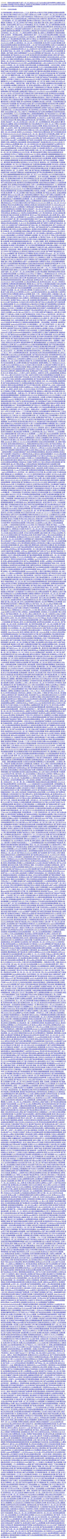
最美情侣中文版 (39, 1146)
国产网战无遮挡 (21, 286)
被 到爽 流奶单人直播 (37, 840)
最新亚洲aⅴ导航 (27, 425)
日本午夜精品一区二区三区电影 (37, 974)
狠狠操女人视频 (42, 391)
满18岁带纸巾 (13, 71)
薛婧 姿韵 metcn (40, 818)
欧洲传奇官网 (46, 703)
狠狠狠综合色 (12, 16)
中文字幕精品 (54, 286)
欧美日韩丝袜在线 (7, 326)
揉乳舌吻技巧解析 (27, 893)
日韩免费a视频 (48, 243)
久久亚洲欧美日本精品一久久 (32, 1474)
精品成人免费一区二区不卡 (51, 1450)
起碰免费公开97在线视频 (54, 51)
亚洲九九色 (30, 490)
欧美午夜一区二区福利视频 (56, 541)
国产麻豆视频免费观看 (34, 555)
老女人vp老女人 (34, 1417)
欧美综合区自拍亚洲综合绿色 (50, 1002)
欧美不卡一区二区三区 (33, 529)
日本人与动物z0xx (31, 901)
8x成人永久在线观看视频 (33, 1241)
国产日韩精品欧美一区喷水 (48, 599)
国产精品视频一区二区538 (38, 662)
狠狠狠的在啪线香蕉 (10, 875)
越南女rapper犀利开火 (31, 1215)
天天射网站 (59, 915)
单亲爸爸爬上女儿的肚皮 (9, 1486)
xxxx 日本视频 (12, 1422)
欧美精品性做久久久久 (44, 1308)
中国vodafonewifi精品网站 (13, 1262)
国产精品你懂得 (52, 1448)
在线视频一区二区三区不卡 (40, 235)
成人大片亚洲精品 (56, 992)
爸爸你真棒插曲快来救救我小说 (21, 241)
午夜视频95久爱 (50, 1243)
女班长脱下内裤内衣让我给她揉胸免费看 (24, 620)
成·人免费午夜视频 (20, 363)
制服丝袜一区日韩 (40, 602)
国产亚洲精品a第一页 (55, 828)
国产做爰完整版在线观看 (19, 1221)
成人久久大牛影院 (50, 310)
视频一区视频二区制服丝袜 (49, 1081)
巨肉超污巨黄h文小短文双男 (25, 1164)
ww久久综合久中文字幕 (40, 288)
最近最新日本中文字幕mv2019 (24, 306)
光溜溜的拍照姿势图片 (46, 650)
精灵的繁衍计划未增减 (44, 905)
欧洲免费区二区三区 (30, 1031)
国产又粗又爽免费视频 (23, 1041)
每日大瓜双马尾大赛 (28, 512)
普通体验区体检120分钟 (20, 938)
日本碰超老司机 (13, 438)
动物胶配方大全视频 (51, 715)
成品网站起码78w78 (36, 1383)
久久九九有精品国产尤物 (9, 921)
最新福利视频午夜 (27, 342)
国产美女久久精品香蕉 (46, 302)
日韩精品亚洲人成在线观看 (26, 664)
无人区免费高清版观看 (20, 593)
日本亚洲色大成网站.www (26, 1098)
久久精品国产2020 (60, 1041)
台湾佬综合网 (43, 1438)
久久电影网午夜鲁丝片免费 (36, 531)
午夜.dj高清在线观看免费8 (24, 676)
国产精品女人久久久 (21, 1079)
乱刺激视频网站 (47, 369)
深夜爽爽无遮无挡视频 (30, 1235)
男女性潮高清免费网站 (15, 563)
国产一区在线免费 (46, 1375)
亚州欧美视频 (19, 1134)
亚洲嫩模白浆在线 (38, 101)
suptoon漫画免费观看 (58, 923)
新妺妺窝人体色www (58, 952)
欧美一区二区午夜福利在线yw (47, 859)
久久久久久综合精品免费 (46, 964)
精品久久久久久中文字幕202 (24, 745)
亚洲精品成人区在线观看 (19, 1185)
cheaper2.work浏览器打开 (30, 180)
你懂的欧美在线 (19, 1270)
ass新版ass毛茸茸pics (10, 549)
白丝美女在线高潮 (29, 761)
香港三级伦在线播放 (17, 1420)
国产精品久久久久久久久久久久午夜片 (50, 1336)
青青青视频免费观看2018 (51, 1021)
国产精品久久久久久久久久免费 (39, 203)
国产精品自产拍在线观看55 (49, 77)
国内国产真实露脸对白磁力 (18, 851)
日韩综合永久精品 (47, 1529)
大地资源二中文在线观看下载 (51, 612)
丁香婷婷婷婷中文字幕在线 (43, 87)
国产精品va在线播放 (53, 1440)
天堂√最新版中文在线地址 (19, 942)
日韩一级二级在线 (52, 836)
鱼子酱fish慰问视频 (27, 1519)
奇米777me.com (39, 219)
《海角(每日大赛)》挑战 (51, 962)
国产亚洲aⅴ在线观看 (37, 1405)
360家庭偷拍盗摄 (30, 172)
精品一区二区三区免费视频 (26, 889)
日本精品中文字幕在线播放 (33, 1415)
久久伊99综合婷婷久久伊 (22, 1025)
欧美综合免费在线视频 (33, 1270)
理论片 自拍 (25, 1118)
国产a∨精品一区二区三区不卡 (16, 1531)
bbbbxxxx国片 (41, 569)
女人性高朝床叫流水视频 (11, 915)
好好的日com (28, 154)
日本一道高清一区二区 (52, 326)
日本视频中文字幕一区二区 (12, 1081)
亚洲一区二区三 (31, 174)
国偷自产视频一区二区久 (40, 1466)
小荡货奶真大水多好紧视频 (56, 1365)
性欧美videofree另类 (7, 484)
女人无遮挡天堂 (32, 49)
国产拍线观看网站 (50, 304)
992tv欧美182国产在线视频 (38, 1296)
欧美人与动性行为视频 (36, 496)
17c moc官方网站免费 (21, 470)
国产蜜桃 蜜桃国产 (55, 875)
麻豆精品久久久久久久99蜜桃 (51, 749)
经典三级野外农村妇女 (33, 565)
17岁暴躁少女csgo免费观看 (20, 168)
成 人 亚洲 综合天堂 (45, 1492)
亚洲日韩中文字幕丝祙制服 (48, 1215)
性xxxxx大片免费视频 (10, 116)
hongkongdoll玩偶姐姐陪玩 (22, 332)
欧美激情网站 (36, 1411)
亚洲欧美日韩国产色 (25, 361)
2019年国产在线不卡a (55, 802)
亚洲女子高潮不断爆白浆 (41, 636)
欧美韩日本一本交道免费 (30, 480)
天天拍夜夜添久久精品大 (23, 484)
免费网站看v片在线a (19, 1434)
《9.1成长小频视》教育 (40, 241)
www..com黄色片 (60, 1154)
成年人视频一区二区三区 (41, 1140)
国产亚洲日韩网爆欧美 (46, 112)
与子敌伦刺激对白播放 (57, 1087)
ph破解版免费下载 (37, 705)
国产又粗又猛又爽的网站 (9, 257)
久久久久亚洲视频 (20, 114)
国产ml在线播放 (48, 1381)
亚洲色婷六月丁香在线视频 (27, 1484)
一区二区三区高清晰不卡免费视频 (19, 539)
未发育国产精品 (16, 1197)
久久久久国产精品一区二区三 (19, 296)
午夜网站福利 (29, 207)
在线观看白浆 (25, 1432)
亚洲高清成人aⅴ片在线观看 (36, 1399)
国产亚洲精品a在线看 (50, 849)
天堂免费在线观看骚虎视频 (31, 494)
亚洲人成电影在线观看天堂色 (13, 561)
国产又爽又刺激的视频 (39, 1464)
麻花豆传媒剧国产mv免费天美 (52, 144)
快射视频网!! (45, 583)
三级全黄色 (39, 468)
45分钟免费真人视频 (8, 820)
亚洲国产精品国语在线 (31, 1276)
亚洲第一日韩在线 (12, 727)
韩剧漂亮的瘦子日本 (46, 89)
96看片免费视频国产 (21, 53)
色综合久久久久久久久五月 (12, 134)
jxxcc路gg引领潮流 (52, 604)
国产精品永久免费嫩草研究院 (13, 1160)
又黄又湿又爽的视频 (8, 476)
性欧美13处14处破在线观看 (29, 67)
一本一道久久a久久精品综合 (54, 806)
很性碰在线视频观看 (46, 1203)
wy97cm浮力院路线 (20, 849)
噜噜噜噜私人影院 (11, 1085)
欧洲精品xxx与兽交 (56, 654)
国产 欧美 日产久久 (43, 551)
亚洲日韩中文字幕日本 (10, 1343)
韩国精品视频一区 (30, 1096)
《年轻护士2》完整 (41, 1013)
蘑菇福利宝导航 (27, 1089)
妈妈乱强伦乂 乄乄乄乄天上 (34, 867)
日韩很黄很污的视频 (34, 1199)
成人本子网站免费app (18, 464)
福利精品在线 (31, 1505)
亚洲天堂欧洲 (10, 1100)
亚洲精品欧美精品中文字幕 (17, 490)
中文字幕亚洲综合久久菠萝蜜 (16, 1148)
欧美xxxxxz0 (13, 1341)
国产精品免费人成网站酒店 (18, 91)
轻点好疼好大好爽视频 (36, 1494)
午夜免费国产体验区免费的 (30, 357)
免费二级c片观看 (44, 478)
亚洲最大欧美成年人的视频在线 (22, 763)
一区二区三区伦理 (55, 940)
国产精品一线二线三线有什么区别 (40, 1353)
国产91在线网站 (32, 648)
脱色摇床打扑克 (26, 830)
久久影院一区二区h (12, 1102)
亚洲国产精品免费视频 (17, 1320)
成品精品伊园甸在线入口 (24, 587)
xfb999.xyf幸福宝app (14, 1308)
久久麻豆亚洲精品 (41, 435)
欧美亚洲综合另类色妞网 (22, 674)
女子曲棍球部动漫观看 (44, 39)
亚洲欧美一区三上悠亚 (41, 763)
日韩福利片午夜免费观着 (30, 608)
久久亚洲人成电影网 (40, 154)
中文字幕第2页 (8, 1047)
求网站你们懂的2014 (25, 604)
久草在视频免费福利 (58, 261)
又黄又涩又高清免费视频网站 (32, 962)
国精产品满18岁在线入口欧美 (43, 466)
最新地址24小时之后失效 (36, 251)
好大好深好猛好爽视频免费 (36, 707)
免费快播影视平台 (52, 531)
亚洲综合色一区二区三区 (35, 211)
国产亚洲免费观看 (24, 1071)
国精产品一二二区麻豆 (36, 1462)
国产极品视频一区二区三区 (27, 527)
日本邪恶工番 (21, 403)
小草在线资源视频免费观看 (21, 589)
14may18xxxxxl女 (13, 632)
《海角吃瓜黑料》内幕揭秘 (49, 294)
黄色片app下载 (35, 215)
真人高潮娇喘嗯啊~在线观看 (12, 1235)
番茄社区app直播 (28, 913)
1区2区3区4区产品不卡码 (46, 1217)
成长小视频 (24, 545)
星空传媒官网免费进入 (17, 1385)
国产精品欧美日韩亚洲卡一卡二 (48, 790)
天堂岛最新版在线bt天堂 (17, 717)
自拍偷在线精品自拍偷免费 (37, 1077)
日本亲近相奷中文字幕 (17, 794)
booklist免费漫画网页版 (11, 861)
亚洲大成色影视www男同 (37, 85)
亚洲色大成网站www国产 (43, 1183)
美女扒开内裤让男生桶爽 (55, 925)
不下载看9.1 (38, 273)
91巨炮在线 (53, 1339)
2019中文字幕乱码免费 (11, 1191)
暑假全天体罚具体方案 (50, 126)
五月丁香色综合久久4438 (22, 326)
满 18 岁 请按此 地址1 (10, 373)
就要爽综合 (35, 1403)
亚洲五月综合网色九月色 (56, 662)
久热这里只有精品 (37, 921)
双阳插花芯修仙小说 (50, 1320)
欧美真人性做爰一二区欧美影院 (45, 190)
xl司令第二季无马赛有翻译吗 (13, 885)
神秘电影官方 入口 (52, 219)
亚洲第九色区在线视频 (39, 229)
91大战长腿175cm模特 (48, 265)
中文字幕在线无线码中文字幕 (28, 634)
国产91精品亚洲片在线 (8, 182)
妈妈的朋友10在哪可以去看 (24, 450)
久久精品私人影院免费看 (54, 589)
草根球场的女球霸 (54, 271)
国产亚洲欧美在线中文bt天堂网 (15, 239)
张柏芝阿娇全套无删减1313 (48, 182)
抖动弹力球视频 (29, 1013)
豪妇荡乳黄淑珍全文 (14, 577)
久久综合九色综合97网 (8, 120)
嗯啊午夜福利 (18, 881)
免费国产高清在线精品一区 (37, 873)
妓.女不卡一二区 (24, 1428)
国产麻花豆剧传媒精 (44, 911)
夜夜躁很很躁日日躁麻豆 (18, 1535)
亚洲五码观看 (21, 243)
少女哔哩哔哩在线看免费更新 (47, 1314)
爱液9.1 (16, 917)
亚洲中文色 (60, 719)
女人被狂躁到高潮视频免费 (47, 1029)
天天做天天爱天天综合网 (33, 365)
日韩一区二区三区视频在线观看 (46, 150)
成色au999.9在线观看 (18, 735)
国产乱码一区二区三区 (33, 1162)
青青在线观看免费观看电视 (37, 1049)
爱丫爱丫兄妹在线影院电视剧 (24, 219)
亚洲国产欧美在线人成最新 (17, 1217)
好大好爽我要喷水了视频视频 (43, 1033)
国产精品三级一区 (34, 225)
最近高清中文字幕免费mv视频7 (49, 134)
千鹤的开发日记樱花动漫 (41, 132)
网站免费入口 (25, 725)
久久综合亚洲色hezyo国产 (32, 1177)
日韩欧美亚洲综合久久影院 (46, 1322)
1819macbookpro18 (28, 79)
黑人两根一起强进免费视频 (12, 780)
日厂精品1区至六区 (18, 1166)
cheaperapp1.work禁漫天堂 (9, 1430)
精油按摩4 (12, 1498)
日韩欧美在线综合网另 (8, 567)
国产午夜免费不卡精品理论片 (11, 454)
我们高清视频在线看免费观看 (22, 1440)
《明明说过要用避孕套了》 (27, 709)
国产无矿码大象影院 (26, 1482)
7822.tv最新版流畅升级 (8, 433)
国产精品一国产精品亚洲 (36, 227)
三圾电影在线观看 (28, 573)
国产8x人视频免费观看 (31, 561)
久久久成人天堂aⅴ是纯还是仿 (44, 1452)
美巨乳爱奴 (27, 828)
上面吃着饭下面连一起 (10, 1065)
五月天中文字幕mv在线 (54, 1047)
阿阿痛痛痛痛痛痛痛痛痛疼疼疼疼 (17, 1442)
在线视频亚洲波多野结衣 (44, 824)
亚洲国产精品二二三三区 (51, 1377)
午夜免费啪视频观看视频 (27, 1247)
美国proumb (38, 450)
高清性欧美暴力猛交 (10, 1002)
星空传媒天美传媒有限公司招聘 (47, 336)
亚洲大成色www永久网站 (30, 138)
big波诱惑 (46, 367)
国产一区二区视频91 (32, 1318)
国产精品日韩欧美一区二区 (15, 614)
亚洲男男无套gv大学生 (20, 221)
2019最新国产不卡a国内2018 (24, 591)
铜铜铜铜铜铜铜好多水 (56, 154)
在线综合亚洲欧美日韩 (38, 725)
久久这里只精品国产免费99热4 (45, 863)
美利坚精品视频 (36, 624)
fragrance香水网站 (9, 715)
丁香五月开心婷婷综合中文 (34, 715)
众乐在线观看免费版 (26, 1480)
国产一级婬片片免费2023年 (24, 927)
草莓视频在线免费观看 (48, 1015)
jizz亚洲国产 (36, 986)
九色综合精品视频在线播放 (30, 719)
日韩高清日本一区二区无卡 (47, 812)
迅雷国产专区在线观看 (8, 1104)
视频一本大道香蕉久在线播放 (41, 865)
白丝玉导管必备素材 (42, 701)
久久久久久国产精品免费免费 (44, 1478)
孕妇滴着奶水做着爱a (45, 814)
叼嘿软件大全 (34, 903)
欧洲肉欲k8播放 (30, 820)
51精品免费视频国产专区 (19, 689)
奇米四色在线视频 (26, 638)
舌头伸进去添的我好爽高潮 (47, 901)
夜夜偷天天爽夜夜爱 (54, 549)
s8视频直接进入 (54, 1397)
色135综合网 (58, 1235)
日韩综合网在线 (31, 464)
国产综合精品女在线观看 (45, 31)
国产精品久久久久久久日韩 (21, 869)
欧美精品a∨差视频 (41, 328)
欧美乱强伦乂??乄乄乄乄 (43, 383)
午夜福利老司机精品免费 (26, 824)
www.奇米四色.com (44, 174)
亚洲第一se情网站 (46, 561)
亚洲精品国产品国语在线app (17, 768)
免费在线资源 (9, 1253)
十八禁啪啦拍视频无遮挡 (25, 1195)
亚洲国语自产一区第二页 (30, 1197)
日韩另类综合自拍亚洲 (44, 743)
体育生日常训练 (10, 1041)
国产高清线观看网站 (34, 1284)
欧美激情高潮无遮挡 (10, 460)
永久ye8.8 (37, 29)
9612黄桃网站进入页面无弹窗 (22, 940)
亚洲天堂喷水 (60, 425)
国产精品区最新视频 (26, 727)
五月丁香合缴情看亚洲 (13, 39)
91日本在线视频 (18, 486)
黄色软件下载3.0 (22, 1417)
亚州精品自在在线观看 (56, 93)
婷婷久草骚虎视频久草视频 (12, 863)
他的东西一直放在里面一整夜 (11, 249)
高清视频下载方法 (21, 209)
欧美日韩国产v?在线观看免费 (47, 308)
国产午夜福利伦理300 (31, 1112)
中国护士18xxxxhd (35, 703)
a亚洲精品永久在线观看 (29, 249)
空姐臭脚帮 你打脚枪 (14, 1181)
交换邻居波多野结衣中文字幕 (16, 707)
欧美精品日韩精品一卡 (28, 1004)
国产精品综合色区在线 (40, 354)
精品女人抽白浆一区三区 (30, 1075)
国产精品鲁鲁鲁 (32, 363)
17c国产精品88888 (59, 1183)
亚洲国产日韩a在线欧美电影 (48, 1341)
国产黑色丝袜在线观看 (21, 978)
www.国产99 (21, 1104)
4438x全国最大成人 (11, 112)
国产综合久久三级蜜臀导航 (40, 405)
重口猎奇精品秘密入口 (10, 944)
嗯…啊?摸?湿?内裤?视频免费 (49, 648)
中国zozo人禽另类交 (53, 954)
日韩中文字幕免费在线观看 (15, 1249)
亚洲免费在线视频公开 (31, 563)
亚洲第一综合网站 (15, 682)
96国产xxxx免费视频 (38, 1523)
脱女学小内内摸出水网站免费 (20, 670)
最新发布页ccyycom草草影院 (37, 1365)
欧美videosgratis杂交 (10, 37)
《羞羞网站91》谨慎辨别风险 (19, 1383)
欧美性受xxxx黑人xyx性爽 (47, 1349)
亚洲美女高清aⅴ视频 (24, 1533)
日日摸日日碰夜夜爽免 (46, 1369)
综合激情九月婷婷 (32, 1509)
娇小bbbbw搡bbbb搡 (22, 654)
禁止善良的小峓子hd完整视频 (24, 1472)
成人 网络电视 (56, 1031)
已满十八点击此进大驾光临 (18, 1359)
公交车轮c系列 (8, 1243)
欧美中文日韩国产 (54, 1037)
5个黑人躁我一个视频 (39, 693)
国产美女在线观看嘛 (50, 160)
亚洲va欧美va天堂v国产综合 (20, 1258)
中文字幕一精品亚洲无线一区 (11, 1089)
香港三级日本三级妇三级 (46, 610)
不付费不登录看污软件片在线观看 (49, 1330)
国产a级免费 (48, 1294)
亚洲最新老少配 (6, 229)
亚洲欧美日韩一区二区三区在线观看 (29, 1498)
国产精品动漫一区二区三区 (50, 53)
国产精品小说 (35, 1428)
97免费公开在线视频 (58, 490)
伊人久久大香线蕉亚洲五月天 (16, 81)
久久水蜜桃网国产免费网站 (45, 1302)
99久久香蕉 (47, 1185)
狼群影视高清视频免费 (33, 107)
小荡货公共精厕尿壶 (32, 1280)
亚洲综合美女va (58, 794)
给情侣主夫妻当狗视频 (28, 905)
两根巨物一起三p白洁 (54, 585)
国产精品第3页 (56, 944)
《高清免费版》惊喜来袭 (48, 322)
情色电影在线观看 (15, 510)
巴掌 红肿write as (22, 433)
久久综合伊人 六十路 (30, 610)
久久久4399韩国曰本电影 (16, 660)
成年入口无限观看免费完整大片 (15, 49)
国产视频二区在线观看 (36, 642)
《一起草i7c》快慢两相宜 (16, 77)
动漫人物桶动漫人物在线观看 (16, 142)
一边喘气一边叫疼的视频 (16, 1379)
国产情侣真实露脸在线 (58, 1102)
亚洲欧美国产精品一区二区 (17, 1207)
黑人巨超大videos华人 (57, 847)
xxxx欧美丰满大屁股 (11, 458)
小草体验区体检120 (31, 895)
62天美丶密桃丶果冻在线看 (28, 597)
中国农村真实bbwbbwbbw (17, 531)
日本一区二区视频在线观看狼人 (44, 1480)
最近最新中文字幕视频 (54, 1274)
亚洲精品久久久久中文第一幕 (22, 152)
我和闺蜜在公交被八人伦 (54, 707)
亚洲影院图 (41, 1047)
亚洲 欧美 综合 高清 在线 (24, 87)
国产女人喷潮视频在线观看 (55, 227)
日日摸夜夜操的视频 (40, 361)
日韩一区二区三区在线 (52, 970)
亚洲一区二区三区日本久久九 (24, 755)
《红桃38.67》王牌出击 (36, 448)
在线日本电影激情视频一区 (48, 442)
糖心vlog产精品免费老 (13, 646)
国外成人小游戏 (13, 314)
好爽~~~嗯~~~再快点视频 (17, 1381)
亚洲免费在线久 (18, 59)
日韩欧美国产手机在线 (21, 377)
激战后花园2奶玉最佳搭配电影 (46, 782)
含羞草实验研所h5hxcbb (30, 599)
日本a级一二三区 (23, 741)
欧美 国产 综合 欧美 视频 (27, 1065)
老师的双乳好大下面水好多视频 (26, 61)
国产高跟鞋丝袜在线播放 (38, 877)
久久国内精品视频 (30, 622)
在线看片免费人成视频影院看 (47, 826)
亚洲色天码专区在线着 (37, 1067)
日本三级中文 (5, 316)
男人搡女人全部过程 (51, 934)
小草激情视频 (37, 43)
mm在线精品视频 (29, 26)
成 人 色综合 (59, 1500)
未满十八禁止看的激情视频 (51, 1284)
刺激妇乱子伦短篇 (44, 1249)
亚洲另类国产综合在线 (46, 984)
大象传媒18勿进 (19, 498)
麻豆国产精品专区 (57, 551)
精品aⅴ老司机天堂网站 (9, 583)
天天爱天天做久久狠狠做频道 (36, 239)
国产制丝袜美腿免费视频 (42, 47)
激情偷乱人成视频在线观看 (17, 1116)
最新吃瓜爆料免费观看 (12, 1201)
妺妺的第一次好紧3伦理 (38, 1150)
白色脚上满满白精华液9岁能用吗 (25, 276)
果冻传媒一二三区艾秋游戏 (18, 500)
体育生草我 (60, 1231)
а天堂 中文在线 (10, 411)
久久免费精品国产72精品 (36, 836)
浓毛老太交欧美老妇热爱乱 (34, 1128)
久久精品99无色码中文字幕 (10, 790)
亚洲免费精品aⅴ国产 (20, 261)
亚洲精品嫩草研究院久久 (9, 1312)
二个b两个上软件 (24, 373)
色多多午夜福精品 (46, 128)
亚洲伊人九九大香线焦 (47, 1083)
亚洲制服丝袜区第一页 (39, 759)
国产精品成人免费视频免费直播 (17, 806)
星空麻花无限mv (37, 1260)
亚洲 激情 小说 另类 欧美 (17, 440)
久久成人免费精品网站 (33, 1104)
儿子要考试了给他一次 (45, 237)
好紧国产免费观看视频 (12, 1432)
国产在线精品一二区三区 (25, 435)
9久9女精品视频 (31, 964)
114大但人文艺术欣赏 (13, 93)
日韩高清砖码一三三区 (13, 1474)
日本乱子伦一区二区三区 (20, 521)
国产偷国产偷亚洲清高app (29, 650)
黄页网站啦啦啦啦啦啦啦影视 (11, 280)
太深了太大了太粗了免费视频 (18, 186)
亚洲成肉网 (23, 672)
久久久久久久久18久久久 (13, 480)
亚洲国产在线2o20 (47, 107)
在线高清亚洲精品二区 (33, 772)
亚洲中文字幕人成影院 (10, 1189)
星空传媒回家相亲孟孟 (35, 399)
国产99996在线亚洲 (47, 1500)
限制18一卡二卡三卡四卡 (20, 652)
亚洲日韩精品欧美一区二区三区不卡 (18, 810)
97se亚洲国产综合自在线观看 (24, 1114)
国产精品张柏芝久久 (52, 114)
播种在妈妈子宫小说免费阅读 (16, 429)
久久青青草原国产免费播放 (14, 814)
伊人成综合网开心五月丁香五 (44, 1061)
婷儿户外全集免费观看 (10, 672)
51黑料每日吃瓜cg (27, 454)
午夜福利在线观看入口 (14, 1031)
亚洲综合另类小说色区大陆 (10, 427)
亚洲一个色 (35, 294)
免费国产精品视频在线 (10, 69)
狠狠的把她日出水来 (25, 1033)
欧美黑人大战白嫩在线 (56, 1043)
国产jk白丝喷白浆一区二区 (21, 729)
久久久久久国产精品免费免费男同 (22, 547)
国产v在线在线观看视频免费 (33, 881)
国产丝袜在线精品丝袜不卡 (12, 383)
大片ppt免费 (57, 640)
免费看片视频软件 (34, 593)
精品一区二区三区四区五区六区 (30, 144)
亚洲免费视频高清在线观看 (21, 759)
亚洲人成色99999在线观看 (49, 357)
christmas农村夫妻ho (52, 1096)
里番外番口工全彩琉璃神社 (23, 636)
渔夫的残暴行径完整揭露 (49, 377)
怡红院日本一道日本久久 (55, 314)
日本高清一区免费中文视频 (31, 697)
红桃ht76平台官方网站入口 (55, 1067)
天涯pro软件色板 (6, 1401)
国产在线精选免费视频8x (51, 1389)
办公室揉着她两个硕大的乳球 (43, 830)
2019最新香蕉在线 (52, 755)
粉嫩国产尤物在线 (12, 1375)
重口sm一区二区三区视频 (20, 97)
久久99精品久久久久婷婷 (38, 318)
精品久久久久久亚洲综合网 (18, 1389)
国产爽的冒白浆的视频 (42, 71)
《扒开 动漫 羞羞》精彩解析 (46, 176)
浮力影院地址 (26, 492)
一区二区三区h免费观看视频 (41, 932)
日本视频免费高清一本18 (17, 1142)
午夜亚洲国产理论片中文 (19, 1124)
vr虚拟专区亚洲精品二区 (56, 247)
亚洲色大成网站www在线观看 (48, 1286)
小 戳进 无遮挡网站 (44, 571)
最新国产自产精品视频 (36, 476)
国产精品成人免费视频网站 (41, 170)
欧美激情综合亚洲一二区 (26, 45)
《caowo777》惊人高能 (8, 330)
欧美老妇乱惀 (23, 1043)
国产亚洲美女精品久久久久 (40, 855)
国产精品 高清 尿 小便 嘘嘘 (56, 693)
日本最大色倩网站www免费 (43, 387)
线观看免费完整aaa (57, 521)
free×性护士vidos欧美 (38, 1255)
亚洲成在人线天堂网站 (32, 59)
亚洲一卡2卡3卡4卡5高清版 (27, 666)
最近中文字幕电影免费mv (38, 766)
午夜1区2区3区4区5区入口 (43, 747)
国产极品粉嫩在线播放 (47, 510)
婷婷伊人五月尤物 (33, 1527)
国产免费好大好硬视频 (34, 429)
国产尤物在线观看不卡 (43, 259)
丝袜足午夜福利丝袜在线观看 (11, 1330)
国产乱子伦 (47, 705)
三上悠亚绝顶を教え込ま (38, 431)
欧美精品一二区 (43, 359)
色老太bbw (39, 1164)
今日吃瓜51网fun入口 (48, 575)
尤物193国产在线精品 (38, 729)
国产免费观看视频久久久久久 (26, 1170)
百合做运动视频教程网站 (25, 190)
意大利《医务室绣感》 (46, 1266)
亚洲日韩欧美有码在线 (36, 263)
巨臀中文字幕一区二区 (44, 1193)
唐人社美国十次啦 (50, 472)
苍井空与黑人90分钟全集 (29, 1201)
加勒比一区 (7, 571)
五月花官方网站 (35, 377)
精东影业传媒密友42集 (44, 446)
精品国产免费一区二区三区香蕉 (23, 1401)
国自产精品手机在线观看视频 (34, 504)
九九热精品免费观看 (13, 569)
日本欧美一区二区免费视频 (12, 231)
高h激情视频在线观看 (50, 186)
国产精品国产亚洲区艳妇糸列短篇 (36, 486)
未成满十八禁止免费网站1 (43, 537)
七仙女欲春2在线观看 (41, 1087)
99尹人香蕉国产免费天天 (11, 197)
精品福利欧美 (5, 1197)
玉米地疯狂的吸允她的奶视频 (54, 476)
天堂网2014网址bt (52, 1255)
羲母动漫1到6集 (13, 865)
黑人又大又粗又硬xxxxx (20, 822)
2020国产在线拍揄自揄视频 (50, 494)
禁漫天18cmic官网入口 (58, 1089)
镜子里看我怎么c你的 (26, 328)
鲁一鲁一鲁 (35, 510)
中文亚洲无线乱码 (54, 723)
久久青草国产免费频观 (23, 235)
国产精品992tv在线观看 (19, 836)
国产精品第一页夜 (25, 917)
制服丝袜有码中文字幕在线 (49, 1075)
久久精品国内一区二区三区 (56, 788)
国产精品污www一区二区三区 (16, 648)
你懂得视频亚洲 (34, 891)
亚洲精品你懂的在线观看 (55, 12)
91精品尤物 (30, 523)
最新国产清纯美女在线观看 (19, 662)
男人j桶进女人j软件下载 (58, 591)
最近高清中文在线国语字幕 (53, 768)
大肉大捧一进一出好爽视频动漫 (39, 122)
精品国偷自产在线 (44, 401)
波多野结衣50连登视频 (17, 565)
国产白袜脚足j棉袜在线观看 (42, 1158)
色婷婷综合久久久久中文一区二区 (16, 731)
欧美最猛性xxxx (56, 330)
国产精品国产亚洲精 (58, 1509)
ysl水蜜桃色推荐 (33, 261)
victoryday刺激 (44, 632)
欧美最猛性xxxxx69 (53, 1063)
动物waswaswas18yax (52, 413)
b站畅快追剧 (32, 551)
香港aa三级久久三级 (32, 660)
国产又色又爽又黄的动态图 (31, 1181)
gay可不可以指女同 (41, 559)
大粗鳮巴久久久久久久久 (28, 427)
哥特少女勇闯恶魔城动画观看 (36, 717)
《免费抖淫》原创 (7, 636)
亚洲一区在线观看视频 (51, 978)
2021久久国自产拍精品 (26, 887)
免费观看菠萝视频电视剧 (17, 284)
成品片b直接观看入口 (8, 1296)
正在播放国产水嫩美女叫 (42, 1179)
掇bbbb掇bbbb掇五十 (35, 630)
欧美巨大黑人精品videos (27, 518)
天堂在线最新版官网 (18, 369)
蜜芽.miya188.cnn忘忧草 (52, 1152)
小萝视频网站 (58, 784)
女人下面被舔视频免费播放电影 (18, 816)
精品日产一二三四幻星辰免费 (16, 996)
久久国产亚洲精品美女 (27, 314)
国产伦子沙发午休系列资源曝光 (47, 1272)
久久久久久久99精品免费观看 (21, 158)
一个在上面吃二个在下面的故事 (29, 1486)
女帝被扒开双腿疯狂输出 (54, 397)
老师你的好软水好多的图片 (30, 128)
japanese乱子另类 (40, 51)
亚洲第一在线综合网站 (8, 24)
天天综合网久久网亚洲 (28, 31)
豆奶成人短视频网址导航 (43, 438)
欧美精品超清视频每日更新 (17, 1199)
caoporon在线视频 (51, 91)
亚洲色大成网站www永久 (42, 1195)
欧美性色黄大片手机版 (46, 1407)
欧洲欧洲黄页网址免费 (47, 346)
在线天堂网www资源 (15, 1377)
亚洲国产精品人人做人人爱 (20, 300)
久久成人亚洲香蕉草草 (26, 897)
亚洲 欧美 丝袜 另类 (36, 267)
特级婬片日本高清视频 (36, 731)
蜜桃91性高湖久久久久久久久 (38, 514)
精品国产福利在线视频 (40, 116)
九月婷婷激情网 (6, 12)
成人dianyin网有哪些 (41, 1006)
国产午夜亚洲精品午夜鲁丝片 (25, 923)
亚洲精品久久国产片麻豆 (9, 1480)
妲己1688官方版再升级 (51, 1164)
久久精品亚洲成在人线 (31, 282)
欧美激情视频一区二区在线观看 (14, 1280)
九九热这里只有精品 (50, 1069)
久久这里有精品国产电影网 (21, 1154)
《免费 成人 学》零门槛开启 (26, 393)
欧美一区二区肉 (32, 1217)
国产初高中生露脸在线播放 (26, 1446)
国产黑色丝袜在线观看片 (54, 1385)
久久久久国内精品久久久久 (15, 365)
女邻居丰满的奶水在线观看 (33, 1120)
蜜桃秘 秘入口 (31, 284)
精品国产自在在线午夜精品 (48, 1318)
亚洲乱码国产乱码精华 (43, 786)
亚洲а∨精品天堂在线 (41, 1039)
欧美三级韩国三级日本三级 (29, 632)
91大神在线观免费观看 (12, 725)
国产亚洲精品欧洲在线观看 (56, 1298)
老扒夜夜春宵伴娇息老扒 (32, 350)
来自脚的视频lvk (54, 1442)
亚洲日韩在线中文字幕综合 (28, 944)
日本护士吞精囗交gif (33, 735)
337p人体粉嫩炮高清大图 (11, 1118)
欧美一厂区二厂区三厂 (33, 691)
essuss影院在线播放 (12, 67)
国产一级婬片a (25, 1233)
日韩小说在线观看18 (38, 685)
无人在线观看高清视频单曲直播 (20, 348)
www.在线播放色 (15, 1519)
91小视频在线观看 (59, 1059)
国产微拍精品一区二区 (44, 120)
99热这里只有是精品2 (30, 1239)
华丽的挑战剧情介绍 (48, 1347)
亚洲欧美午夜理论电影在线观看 (38, 847)
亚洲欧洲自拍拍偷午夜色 (43, 340)
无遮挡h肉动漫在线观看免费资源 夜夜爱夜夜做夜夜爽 (35, 988)
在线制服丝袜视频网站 (15, 1205)
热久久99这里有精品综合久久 (32, 899)
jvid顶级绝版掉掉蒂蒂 (22, 855)
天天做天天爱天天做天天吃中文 (17, 237)
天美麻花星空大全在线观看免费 (42, 784)
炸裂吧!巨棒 (5, 172)
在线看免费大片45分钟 (28, 1332)
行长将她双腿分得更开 (26, 818)
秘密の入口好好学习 (21, 269)
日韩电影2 (57, 95)
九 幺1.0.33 (22, 223)
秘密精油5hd (12, 468)
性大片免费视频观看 (45, 1213)
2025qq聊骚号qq (17, 1013)
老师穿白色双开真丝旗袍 (21, 925)
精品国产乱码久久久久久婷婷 (24, 946)
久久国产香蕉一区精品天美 (39, 1339)
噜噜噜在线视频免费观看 (30, 322)
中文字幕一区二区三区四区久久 (17, 1494)
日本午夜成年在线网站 (38, 925)
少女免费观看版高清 (8, 1094)
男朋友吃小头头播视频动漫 (39, 966)
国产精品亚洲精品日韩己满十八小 (38, 1110)
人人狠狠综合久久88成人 (25, 1511)
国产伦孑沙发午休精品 (10, 705)
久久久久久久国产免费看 (51, 16)
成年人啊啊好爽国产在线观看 (49, 620)
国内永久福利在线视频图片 (43, 454)
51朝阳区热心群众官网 (39, 1367)
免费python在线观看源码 (32, 749)
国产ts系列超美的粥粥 (50, 450)
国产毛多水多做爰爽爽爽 (23, 288)
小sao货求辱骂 (15, 1302)
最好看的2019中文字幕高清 (22, 1073)
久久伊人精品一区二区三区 (14, 26)
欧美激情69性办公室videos (52, 1221)
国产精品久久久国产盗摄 (13, 608)
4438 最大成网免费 (36, 69)
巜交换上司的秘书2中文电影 (26, 148)
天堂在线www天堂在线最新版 (15, 1290)
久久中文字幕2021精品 (23, 798)
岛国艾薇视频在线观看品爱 (39, 1253)
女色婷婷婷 (29, 1223)
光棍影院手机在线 (20, 737)
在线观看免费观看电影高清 (45, 1446)
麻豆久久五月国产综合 (30, 1136)
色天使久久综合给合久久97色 (28, 1122)
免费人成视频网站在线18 (53, 711)
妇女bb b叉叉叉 (40, 755)
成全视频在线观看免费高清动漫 (45, 1424)
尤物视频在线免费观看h (20, 1019)
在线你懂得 (42, 1304)
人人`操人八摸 (59, 324)
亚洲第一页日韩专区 (25, 1306)
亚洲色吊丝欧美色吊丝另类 (48, 895)
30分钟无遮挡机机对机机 (11, 907)
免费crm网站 (33, 407)
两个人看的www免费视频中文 (16, 217)
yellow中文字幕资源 (38, 348)
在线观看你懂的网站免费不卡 (40, 300)
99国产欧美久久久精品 (50, 628)
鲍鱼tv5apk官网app (52, 685)
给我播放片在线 (19, 691)
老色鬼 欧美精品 (31, 1264)
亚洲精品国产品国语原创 (56, 879)
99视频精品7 (43, 1112)
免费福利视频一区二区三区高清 (30, 1529)
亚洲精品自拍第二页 (24, 1413)
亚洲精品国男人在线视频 (52, 1168)
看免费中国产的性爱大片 (39, 869)
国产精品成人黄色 (17, 622)
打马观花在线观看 (49, 1260)
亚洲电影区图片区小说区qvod (16, 1110)
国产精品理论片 (14, 905)
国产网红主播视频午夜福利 (10, 968)
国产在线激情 (42, 853)
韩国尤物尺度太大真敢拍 (31, 885)
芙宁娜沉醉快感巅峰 (32, 1379)
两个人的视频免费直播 (17, 352)
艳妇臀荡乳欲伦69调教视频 (52, 680)
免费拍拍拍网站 (49, 1128)
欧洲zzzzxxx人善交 (58, 1195)
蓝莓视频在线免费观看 (56, 241)
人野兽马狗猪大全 (39, 998)
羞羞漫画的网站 (23, 844)
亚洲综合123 (29, 747)
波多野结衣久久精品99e (56, 435)
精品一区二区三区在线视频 (39, 844)
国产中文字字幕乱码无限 (32, 385)
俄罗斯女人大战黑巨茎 (54, 1304)
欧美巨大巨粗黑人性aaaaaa (43, 253)
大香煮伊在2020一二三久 (20, 12)
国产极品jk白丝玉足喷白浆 (47, 626)
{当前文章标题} (12, 9)
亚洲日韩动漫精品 (39, 1391)
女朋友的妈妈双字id (17, 136)
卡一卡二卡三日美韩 (38, 954)
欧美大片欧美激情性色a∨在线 (39, 419)
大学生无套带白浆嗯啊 (31, 533)
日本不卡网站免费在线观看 (17, 555)
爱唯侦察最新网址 (41, 573)
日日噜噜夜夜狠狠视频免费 (23, 466)
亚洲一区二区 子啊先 (51, 124)
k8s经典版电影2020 (39, 1525)
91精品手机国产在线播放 (14, 73)
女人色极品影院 (25, 1102)
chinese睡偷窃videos (43, 1229)
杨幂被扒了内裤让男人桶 (38, 247)
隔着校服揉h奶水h (12, 1328)
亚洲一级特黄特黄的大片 (54, 689)
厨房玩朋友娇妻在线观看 (30, 89)
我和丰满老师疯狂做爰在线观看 (39, 1055)
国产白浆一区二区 (12, 1529)
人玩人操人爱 (32, 1278)
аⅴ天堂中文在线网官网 (56, 820)
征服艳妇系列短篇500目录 (51, 201)
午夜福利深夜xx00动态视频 (36, 792)
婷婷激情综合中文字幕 (40, 802)
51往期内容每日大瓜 (52, 998)
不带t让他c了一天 (7, 881)
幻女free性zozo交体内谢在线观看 (20, 354)
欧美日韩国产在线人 (40, 535)
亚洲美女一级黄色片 (37, 373)
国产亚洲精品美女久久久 (22, 685)
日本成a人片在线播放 (55, 328)
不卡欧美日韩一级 (20, 1399)
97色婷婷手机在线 (36, 680)
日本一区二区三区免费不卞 (12, 1075)
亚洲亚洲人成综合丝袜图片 (40, 553)
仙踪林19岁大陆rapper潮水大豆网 (35, 1160)
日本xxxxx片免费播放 (44, 1310)
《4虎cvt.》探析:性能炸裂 (23, 413)
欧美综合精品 (7, 486)
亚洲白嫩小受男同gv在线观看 (19, 1405)
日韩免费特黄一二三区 (29, 812)
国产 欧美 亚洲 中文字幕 (34, 320)
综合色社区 (49, 1041)
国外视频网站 (16, 1310)
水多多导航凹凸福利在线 (48, 660)
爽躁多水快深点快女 (54, 1166)
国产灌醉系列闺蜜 (14, 456)
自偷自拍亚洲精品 (39, 982)
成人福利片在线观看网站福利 (30, 1460)
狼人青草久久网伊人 (11, 1428)
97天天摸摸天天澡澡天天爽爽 (32, 126)
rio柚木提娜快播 (35, 156)
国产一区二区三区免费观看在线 (18, 903)
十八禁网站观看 (39, 804)
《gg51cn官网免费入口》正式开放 (12, 472)
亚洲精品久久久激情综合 (56, 1091)
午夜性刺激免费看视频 (36, 1409)
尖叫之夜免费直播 (23, 543)
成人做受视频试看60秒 (19, 1077)
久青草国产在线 (10, 1187)
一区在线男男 (57, 369)
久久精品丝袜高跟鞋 (25, 982)
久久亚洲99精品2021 (43, 923)
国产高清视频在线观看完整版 (48, 99)
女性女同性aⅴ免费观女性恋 (52, 1025)
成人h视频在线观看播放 (16, 1415)
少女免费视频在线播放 (34, 316)
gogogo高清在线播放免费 (9, 709)
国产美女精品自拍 (41, 976)
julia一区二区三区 (20, 964)
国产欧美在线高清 (30, 1322)
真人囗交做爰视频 (51, 415)
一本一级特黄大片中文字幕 (33, 472)
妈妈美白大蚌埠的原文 (38, 543)
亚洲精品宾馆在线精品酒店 (21, 184)
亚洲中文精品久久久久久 (52, 468)
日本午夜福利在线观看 (27, 786)
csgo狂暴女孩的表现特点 (39, 292)
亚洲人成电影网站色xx (43, 105)
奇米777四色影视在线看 (51, 638)
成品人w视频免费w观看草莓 (46, 1209)
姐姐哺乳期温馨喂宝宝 (55, 1351)
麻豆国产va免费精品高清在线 (41, 506)
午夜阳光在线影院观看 (54, 1326)
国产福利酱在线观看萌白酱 (23, 1468)
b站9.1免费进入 (24, 298)
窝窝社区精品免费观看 (15, 385)
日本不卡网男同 (29, 259)
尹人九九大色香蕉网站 (25, 557)
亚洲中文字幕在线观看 (46, 1085)
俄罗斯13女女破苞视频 (12, 893)
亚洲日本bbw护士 (40, 946)
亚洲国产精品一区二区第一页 (13, 51)
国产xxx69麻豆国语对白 (41, 557)
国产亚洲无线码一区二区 (56, 798)
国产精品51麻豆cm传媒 (38, 585)
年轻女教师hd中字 (37, 124)
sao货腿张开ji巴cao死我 (57, 514)
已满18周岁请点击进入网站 (14, 1112)
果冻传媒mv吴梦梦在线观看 (33, 934)
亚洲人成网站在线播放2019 (15, 1083)
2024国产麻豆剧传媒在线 (35, 1116)
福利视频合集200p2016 (39, 798)
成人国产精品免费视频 (55, 1053)
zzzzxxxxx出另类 (31, 571)
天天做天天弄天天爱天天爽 (28, 302)
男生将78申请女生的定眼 (29, 640)
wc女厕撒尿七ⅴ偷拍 (25, 116)
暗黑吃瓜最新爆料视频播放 (45, 664)
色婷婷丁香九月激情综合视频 (13, 99)
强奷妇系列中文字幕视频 (42, 547)
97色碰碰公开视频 (9, 391)
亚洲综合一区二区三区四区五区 (43, 909)
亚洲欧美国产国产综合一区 (45, 417)
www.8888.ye (5, 934)
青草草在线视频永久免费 (29, 1438)
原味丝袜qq (37, 1316)
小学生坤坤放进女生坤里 (14, 930)
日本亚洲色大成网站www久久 (27, 359)
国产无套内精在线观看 (10, 776)
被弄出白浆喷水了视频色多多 (39, 654)
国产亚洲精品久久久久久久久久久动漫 (34, 482)
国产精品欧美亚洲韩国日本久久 (45, 913)
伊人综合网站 (24, 1488)
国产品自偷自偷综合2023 (52, 504)
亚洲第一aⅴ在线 (16, 138)
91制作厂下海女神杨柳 (55, 1464)
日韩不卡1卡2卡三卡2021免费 (15, 1347)
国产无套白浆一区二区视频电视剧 (31, 1191)
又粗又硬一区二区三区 (52, 921)
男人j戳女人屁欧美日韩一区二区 (36, 614)
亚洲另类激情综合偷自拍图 (57, 581)
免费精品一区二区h (11, 1482)
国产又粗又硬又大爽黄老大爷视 (53, 429)
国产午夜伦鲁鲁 (15, 640)
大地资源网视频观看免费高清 (54, 1138)
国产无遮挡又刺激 (44, 1490)
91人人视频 (13, 1087)
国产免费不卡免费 (47, 223)
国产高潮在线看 (46, 334)
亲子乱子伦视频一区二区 (42, 24)
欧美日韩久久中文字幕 (56, 1395)
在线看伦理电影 (16, 599)
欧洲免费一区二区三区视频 (15, 193)
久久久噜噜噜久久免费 (42, 257)
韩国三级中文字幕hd (29, 39)
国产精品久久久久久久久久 (12, 188)
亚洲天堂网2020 (24, 861)
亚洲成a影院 (20, 715)
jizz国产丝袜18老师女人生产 (56, 118)
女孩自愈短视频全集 (56, 763)
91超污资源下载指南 (34, 381)
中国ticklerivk (38, 16)
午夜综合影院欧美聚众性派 (39, 168)
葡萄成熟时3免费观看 (21, 766)
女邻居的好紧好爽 (40, 927)
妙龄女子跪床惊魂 (31, 1369)
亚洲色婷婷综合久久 (27, 1426)
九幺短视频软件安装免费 (16, 107)
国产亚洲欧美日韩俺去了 (13, 913)
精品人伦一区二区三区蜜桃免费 (25, 1513)
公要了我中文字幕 (39, 1440)
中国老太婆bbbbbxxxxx (49, 231)
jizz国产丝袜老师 (25, 1324)
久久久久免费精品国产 (37, 652)
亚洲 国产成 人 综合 (48, 385)
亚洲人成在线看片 (21, 873)
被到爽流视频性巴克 (44, 37)
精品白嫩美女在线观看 (51, 217)
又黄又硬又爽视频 (26, 290)
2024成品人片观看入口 (26, 458)
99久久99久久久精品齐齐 (14, 259)
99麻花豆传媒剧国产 (42, 1422)
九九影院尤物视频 (44, 330)
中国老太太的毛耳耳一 (20, 397)
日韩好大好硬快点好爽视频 (27, 1209)
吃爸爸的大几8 (56, 1432)
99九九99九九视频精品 (28, 176)
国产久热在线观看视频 (35, 1535)
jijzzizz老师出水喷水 (19, 974)
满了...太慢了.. (9, 1130)
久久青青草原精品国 (10, 693)
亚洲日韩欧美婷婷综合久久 (17, 444)
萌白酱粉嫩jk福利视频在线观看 (29, 1456)
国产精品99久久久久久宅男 (20, 55)
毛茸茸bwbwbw (19, 1318)
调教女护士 (29, 794)
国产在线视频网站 (45, 634)
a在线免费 (6, 1407)
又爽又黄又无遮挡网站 (56, 1013)
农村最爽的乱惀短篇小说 (11, 1371)
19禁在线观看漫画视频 (55, 197)
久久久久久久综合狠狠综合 (43, 1515)
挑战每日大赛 (15, 644)
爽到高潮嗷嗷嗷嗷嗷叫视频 (44, 1108)
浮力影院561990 (38, 290)
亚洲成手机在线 (51, 1094)
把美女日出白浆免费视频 (53, 496)
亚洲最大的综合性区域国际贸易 (40, 296)
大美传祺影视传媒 (7, 1114)
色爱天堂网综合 (24, 865)
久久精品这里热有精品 (20, 109)
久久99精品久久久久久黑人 (12, 962)
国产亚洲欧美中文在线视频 (29, 1203)
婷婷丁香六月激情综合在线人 (41, 1432)
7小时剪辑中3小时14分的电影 (27, 330)
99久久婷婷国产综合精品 (30, 1081)
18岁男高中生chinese (56, 136)
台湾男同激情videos (20, 502)
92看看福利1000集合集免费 (51, 440)
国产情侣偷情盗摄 (40, 379)
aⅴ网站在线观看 (36, 1413)
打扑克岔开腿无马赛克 (20, 203)
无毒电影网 (33, 950)
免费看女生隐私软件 (58, 1136)
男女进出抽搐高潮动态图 (32, 1454)
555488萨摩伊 (5, 523)
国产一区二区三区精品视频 (24, 271)
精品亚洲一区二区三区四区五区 (54, 1120)
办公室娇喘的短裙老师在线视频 (44, 1470)
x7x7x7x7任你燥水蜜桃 (8, 808)
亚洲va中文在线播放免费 (34, 1132)
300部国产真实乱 (45, 1509)
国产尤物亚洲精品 (37, 539)
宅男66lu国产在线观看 (19, 1144)
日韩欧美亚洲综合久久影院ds (55, 470)
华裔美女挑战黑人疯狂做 (26, 1422)
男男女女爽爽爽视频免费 (33, 1320)
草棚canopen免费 (17, 1322)
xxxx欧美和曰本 (29, 1027)
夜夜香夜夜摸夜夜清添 (8, 1511)
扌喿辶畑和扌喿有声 (11, 389)
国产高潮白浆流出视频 (29, 1336)
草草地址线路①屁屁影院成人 (51, 146)
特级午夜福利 (12, 911)
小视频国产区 (55, 889)
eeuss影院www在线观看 (35, 217)
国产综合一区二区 (39, 604)
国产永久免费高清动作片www (40, 521)
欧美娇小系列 (52, 55)
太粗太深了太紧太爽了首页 (45, 1245)
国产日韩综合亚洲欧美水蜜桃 (55, 919)
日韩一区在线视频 (47, 156)
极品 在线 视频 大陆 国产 (9, 95)
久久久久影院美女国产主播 (30, 907)
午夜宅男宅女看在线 (31, 99)
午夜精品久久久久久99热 (15, 859)
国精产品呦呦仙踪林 (51, 332)
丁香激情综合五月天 (50, 273)
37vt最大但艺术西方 (53, 1077)
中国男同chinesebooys (50, 1387)
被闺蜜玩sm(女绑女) (35, 221)
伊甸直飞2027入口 (18, 14)
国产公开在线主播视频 (39, 103)
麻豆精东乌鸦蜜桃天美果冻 (55, 452)
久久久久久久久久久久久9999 (45, 745)
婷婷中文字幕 (55, 1472)
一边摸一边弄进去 (44, 1136)
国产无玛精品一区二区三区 (38, 822)
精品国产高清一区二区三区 (48, 1035)
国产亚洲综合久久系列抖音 (18, 251)
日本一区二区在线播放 (49, 381)
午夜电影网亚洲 (6, 822)
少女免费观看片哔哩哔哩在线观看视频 (34, 197)
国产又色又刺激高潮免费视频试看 (35, 581)
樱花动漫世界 (50, 348)
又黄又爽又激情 (40, 549)
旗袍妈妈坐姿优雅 (49, 1474)
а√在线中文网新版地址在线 (26, 516)
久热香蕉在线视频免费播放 (41, 460)
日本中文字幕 (46, 20)
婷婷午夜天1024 (37, 678)
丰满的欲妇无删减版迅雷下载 (26, 391)
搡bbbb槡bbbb (23, 263)
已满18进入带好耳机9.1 (48, 1175)
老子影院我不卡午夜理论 (53, 682)
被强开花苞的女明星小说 (11, 176)
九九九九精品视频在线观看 (48, 67)
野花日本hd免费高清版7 (16, 205)
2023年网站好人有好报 (21, 840)
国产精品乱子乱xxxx (39, 796)
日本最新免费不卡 (37, 332)
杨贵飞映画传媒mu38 (18, 1407)
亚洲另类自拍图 (30, 65)
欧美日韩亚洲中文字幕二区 (19, 891)
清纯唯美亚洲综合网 (51, 263)
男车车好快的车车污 (10, 446)
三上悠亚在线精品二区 (48, 1428)
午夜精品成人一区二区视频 (26, 1237)
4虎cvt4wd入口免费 (56, 776)
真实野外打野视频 (11, 741)
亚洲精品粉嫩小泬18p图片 (45, 1100)
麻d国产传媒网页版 (25, 1430)
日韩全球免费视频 (43, 776)
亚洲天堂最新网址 (23, 1395)
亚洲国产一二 (30, 701)
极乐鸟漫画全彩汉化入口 (11, 1470)
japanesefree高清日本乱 (18, 324)
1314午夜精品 (50, 792)
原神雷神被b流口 (55, 1343)
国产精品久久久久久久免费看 (27, 853)
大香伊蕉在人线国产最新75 (40, 1102)
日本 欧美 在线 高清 (39, 917)
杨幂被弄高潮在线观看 (10, 118)
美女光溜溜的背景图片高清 (23, 751)
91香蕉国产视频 (14, 101)
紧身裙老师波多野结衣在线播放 (11, 721)
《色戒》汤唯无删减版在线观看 (11, 761)
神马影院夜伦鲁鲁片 (41, 727)
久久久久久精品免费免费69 (29, 442)
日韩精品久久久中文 (18, 747)
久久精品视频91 (32, 324)
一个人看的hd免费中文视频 (27, 33)
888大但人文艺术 (15, 494)
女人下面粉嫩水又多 (44, 1484)
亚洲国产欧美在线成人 (19, 842)
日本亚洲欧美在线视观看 (22, 1411)
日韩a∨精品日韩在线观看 (53, 1494)
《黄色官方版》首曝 (22, 83)
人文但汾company (27, 1452)
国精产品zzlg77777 (21, 1353)
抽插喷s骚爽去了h (45, 363)
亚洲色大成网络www (26, 387)
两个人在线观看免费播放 (39, 423)
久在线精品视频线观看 (10, 160)
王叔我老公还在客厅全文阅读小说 (42, 1496)
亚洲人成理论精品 (53, 796)
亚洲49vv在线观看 (50, 1359)
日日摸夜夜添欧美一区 (12, 958)
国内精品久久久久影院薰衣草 (15, 166)
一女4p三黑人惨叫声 (35, 1436)
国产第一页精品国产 (41, 1223)
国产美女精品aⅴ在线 (24, 103)
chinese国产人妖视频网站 (17, 140)
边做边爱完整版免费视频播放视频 (12, 1241)
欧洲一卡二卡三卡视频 (54, 85)
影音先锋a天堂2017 (7, 1069)
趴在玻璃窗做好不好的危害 (39, 1442)
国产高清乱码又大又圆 (33, 498)
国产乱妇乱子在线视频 (36, 1168)
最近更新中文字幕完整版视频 (24, 804)
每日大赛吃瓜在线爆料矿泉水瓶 (36, 1172)
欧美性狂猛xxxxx (42, 820)
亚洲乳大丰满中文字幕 (13, 612)
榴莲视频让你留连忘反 (23, 678)
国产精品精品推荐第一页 (26, 549)
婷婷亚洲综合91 (53, 877)
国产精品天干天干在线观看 (47, 709)
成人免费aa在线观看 (42, 591)
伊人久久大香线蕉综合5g (44, 95)
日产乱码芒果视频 (44, 646)
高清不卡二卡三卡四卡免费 (33, 312)
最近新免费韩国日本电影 (9, 1397)
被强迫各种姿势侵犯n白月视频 (16, 1334)
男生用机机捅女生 (18, 711)
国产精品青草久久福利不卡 (51, 1270)
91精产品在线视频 (17, 282)
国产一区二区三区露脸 (50, 624)
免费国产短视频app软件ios (30, 1126)
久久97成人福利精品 (30, 1130)
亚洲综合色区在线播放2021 (40, 861)
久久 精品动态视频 (25, 415)
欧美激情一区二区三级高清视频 (15, 20)
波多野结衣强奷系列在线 (26, 95)
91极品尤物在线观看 (50, 69)
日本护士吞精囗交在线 (47, 1379)
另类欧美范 (49, 1146)
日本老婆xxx (39, 1521)
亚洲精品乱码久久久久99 (25, 537)
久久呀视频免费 (17, 1021)
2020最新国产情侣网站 (9, 557)
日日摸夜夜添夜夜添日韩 (20, 1150)
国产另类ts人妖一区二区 (20, 146)
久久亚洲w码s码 (60, 1478)
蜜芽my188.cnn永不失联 (51, 1535)
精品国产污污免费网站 (25, 1087)
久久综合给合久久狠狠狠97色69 (23, 1503)
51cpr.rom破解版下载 (10, 253)
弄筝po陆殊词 (55, 122)
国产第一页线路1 (6, 925)
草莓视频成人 (38, 638)
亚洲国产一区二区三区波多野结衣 (25, 1047)
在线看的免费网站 (47, 644)
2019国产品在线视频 (42, 79)
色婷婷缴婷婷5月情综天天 (43, 488)
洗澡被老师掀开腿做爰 (54, 1373)
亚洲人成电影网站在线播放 (27, 446)
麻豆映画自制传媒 (20, 919)
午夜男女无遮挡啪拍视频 (34, 1069)
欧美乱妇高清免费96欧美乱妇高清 (31, 160)
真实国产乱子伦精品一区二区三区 (50, 1371)
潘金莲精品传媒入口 (47, 668)
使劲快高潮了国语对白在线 (55, 1391)
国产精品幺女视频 (39, 1274)
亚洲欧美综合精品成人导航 (43, 1357)
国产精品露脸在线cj (44, 1031)
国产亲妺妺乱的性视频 (49, 529)
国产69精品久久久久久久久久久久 (41, 968)
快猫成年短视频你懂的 (30, 1304)
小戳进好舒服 (15, 482)
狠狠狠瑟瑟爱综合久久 (10, 1298)
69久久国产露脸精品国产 (48, 178)
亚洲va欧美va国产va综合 (49, 885)
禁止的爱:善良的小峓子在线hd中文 (22, 1424)
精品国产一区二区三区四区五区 (17, 122)
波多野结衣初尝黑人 (14, 697)
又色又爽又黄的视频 (54, 1150)
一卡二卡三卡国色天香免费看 (54, 267)
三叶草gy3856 (41, 1298)
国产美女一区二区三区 (54, 393)
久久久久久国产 (52, 1525)
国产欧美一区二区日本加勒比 (25, 774)
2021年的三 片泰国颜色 (15, 308)
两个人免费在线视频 (50, 320)
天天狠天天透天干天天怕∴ (21, 506)
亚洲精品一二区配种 (18, 1172)
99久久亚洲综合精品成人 (19, 18)
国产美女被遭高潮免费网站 (36, 403)
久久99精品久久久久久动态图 (51, 1316)
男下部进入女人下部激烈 (26, 1312)
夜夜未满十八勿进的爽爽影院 (46, 518)
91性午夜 (55, 678)
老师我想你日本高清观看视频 (13, 838)
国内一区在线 (20, 820)
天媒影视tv (19, 1276)
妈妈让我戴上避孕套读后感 (26, 120)
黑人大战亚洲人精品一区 (55, 1482)
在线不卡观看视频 (41, 887)
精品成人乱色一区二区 (30, 134)
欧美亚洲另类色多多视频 (38, 55)
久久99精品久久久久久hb (46, 930)
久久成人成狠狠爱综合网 (25, 1179)
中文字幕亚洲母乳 (27, 1146)
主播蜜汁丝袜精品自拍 (57, 966)
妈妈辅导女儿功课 (11, 150)
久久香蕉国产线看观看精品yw (11, 1015)
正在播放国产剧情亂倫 (12, 1035)
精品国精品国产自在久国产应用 (37, 278)
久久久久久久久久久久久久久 (13, 1215)
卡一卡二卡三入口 (55, 288)
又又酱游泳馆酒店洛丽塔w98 (35, 166)
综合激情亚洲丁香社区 (29, 646)
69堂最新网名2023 (37, 1154)
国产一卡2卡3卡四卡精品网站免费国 (46, 35)
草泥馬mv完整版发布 (8, 286)
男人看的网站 (52, 751)
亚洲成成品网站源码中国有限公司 (29, 583)
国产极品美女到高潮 (49, 579)
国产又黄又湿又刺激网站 (47, 597)
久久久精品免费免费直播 (47, 407)
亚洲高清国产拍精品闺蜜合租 (53, 1148)
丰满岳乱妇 (22, 462)
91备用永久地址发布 (46, 1235)
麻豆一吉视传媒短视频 (8, 664)
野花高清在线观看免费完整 (48, 1122)
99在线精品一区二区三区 (9, 1140)
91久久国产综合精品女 (25, 16)
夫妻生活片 (15, 992)
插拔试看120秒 (17, 579)
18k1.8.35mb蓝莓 (48, 960)
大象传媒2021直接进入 (17, 1509)
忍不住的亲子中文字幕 (20, 375)
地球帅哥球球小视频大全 (26, 130)
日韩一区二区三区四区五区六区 (51, 735)
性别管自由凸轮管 (28, 577)
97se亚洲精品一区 (52, 1118)
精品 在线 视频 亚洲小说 (56, 391)
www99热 (8, 836)
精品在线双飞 (41, 1326)
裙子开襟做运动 (6, 593)
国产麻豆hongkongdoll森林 (17, 334)
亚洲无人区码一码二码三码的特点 (16, 618)
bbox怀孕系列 (12, 421)
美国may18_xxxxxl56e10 (36, 91)
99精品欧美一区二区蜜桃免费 (25, 1100)
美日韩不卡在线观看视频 (9, 263)
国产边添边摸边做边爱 (45, 1278)
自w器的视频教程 (27, 1470)
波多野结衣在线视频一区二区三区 (48, 622)
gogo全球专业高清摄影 (15, 1059)
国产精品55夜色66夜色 (49, 1162)
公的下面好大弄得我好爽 (49, 772)
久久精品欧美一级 (23, 1023)
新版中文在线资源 (50, 1383)
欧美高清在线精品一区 (30, 401)
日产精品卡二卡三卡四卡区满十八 (36, 1345)
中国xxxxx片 (9, 978)
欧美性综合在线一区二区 (48, 282)
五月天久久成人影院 (59, 474)
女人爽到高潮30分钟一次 (53, 676)
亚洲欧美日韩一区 (21, 399)
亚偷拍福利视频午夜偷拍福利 (24, 616)
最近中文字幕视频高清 (49, 1199)
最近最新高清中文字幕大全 (12, 1057)
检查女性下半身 (43, 1239)
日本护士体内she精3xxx (48, 1197)
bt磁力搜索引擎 (45, 533)
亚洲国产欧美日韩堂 (11, 887)
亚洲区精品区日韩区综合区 (23, 1476)
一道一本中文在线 (38, 1243)
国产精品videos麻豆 (49, 193)
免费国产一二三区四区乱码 (48, 1219)
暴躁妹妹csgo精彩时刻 (35, 1152)
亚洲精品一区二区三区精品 (15, 22)
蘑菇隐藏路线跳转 (40, 342)
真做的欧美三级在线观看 (48, 1280)
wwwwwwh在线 (35, 1251)
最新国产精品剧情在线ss (28, 1091)
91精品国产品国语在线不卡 (23, 29)
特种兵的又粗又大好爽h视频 (41, 158)
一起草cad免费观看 (53, 946)
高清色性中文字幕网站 (25, 253)
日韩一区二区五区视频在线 (42, 1306)
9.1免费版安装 (56, 932)
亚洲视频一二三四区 (36, 433)
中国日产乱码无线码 (54, 672)
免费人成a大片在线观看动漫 (20, 1403)
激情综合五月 (54, 701)
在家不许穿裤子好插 (36, 375)
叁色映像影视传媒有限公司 (37, 1351)
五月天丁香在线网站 (26, 992)
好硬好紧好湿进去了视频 (19, 1351)
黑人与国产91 (23, 112)
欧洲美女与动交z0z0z (8, 1008)
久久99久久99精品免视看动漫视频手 (26, 713)
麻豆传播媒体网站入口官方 (40, 1211)
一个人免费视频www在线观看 (28, 1085)
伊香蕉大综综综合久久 (17, 1507)
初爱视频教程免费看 (24, 553)
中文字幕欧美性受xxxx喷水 (53, 1409)
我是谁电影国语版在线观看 (15, 1128)
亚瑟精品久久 (41, 393)
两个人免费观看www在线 (29, 1371)
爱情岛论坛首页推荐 (13, 342)
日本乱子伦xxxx (41, 314)
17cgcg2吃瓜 (26, 510)
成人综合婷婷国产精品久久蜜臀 (23, 1458)
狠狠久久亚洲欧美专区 (34, 367)
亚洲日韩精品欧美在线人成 (43, 794)
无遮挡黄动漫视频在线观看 (42, 164)
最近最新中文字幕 (12, 897)
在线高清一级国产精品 (34, 1148)
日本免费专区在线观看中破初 (32, 1377)
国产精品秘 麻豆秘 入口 (52, 674)
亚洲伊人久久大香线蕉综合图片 (39, 1144)
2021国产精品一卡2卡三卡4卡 (27, 1286)
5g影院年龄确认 (16, 1496)
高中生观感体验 (26, 101)
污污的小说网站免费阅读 (45, 1170)
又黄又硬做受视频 (41, 577)
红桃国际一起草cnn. (20, 551)
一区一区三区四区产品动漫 (49, 608)
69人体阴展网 (39, 1401)
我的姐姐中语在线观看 (57, 359)
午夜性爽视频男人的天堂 (28, 790)
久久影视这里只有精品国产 (24, 488)
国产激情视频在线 (54, 1172)
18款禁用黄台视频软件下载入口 (35, 195)
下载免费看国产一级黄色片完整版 (18, 966)
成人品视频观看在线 (8, 739)
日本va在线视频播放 (17, 934)
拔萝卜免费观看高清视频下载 (31, 644)
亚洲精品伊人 (9, 29)
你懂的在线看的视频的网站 (43, 1008)
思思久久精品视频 (31, 1249)
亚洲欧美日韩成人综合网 (34, 1282)
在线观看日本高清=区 (27, 1302)
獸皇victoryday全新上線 (15, 195)
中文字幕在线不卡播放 (42, 525)
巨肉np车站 (47, 678)
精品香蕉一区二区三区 (53, 652)
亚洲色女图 (34, 733)
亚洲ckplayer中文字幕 (43, 1262)
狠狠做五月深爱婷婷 (22, 267)
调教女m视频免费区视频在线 (33, 255)
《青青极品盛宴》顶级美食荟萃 (22, 35)
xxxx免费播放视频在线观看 (40, 1258)
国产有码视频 (49, 1154)
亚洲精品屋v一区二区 (44, 666)
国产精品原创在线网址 (43, 1312)
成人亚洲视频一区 (54, 361)
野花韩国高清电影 (30, 859)
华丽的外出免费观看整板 (27, 118)
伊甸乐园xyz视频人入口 (54, 245)
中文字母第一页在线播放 (44, 389)
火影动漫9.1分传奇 (29, 1288)
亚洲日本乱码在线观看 (18, 316)
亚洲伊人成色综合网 (35, 1221)
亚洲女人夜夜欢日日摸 (15, 828)
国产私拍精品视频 (30, 308)
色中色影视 (4, 1091)
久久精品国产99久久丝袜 (26, 417)
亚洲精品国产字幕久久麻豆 (39, 371)
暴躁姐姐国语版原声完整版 (23, 1525)
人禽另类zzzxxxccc (21, 496)
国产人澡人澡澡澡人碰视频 (31, 780)
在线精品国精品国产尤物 (9, 1043)
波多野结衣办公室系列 (26, 257)
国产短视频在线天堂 (32, 1507)
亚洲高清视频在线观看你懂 (15, 1282)
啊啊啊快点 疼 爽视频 (54, 602)
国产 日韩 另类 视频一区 (25, 687)
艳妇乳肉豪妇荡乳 (37, 674)
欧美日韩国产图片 (37, 326)
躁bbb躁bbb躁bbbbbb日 (49, 695)
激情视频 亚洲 (5, 369)
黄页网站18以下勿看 (32, 77)
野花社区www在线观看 (44, 1300)
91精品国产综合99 (12, 328)
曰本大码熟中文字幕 (33, 334)
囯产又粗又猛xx (22, 1055)
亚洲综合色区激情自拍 (30, 936)
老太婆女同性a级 (48, 1434)
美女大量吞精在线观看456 (9, 478)
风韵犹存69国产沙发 (58, 170)
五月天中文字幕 (54, 1438)
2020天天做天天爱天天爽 (17, 278)
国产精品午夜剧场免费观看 (56, 717)
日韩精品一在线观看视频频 (30, 612)
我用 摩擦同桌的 (33, 545)
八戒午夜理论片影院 (45, 1205)
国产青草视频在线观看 (35, 768)
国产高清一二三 (8, 1363)
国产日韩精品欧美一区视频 (48, 757)
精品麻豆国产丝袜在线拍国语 (47, 421)
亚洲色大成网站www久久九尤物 (39, 952)
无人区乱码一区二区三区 (35, 996)
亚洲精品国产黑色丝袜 (8, 516)
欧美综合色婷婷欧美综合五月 (11, 1156)
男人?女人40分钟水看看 (49, 972)
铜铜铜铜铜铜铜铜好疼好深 (16, 174)
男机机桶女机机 (46, 225)
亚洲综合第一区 (22, 85)
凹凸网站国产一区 (11, 130)
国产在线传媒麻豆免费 (31, 73)
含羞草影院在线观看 (18, 571)
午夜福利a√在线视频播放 (51, 1436)
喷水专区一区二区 (38, 682)
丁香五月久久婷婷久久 (29, 1330)
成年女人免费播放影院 (33, 201)
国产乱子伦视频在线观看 (16, 1369)
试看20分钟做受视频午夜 (22, 124)
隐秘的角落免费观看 (13, 31)
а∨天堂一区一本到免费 (56, 727)
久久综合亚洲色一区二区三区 (54, 1156)
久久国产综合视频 (22, 1296)
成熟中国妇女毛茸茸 (53, 403)
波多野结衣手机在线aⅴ (21, 956)
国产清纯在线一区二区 (37, 942)
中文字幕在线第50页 (25, 164)
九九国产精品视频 (40, 271)
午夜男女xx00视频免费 (17, 701)
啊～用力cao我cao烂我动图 (33, 960)
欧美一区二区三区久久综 (25, 1045)
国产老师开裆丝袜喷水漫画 (20, 338)
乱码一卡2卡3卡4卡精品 (27, 389)
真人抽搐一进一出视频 (8, 243)
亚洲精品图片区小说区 (8, 403)
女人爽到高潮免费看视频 (43, 897)
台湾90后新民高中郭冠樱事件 (24, 1363)
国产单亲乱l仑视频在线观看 (26, 743)
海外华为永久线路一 (29, 1310)
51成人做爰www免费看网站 (55, 737)
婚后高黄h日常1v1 (43, 1290)
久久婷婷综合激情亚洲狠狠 (10, 1011)
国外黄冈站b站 (42, 1091)
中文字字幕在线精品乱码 (57, 1006)
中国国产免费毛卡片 (34, 462)
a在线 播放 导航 (39, 22)
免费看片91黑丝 (44, 261)
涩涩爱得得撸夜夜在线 (29, 826)
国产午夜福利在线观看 (57, 1355)
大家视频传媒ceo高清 (51, 1458)
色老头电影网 (61, 284)
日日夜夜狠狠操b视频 (12, 1203)
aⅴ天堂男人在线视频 (13, 512)
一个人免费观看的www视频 (21, 1464)
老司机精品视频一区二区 (37, 1017)
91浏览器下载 (5, 1185)
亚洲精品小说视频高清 (21, 1067)
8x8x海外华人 (46, 800)
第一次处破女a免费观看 (13, 89)
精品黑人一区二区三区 (34, 243)
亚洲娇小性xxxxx (25, 796)
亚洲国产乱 (18, 1523)
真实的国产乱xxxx (35, 695)
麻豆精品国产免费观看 (21, 431)
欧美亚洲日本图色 (52, 810)
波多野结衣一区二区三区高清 (13, 1492)
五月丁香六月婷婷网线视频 (50, 59)
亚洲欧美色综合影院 (38, 589)
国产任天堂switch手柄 (12, 1488)
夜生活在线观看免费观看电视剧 (11, 346)
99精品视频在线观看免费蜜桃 (43, 990)
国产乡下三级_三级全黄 (9, 800)
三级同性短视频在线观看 (42, 1114)
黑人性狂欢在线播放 (36, 1444)
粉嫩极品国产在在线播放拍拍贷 (23, 1138)
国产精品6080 (54, 1258)
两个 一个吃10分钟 (50, 290)
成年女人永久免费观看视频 (19, 1444)
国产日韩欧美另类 (27, 93)
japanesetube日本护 (7, 919)
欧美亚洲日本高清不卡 (45, 205)
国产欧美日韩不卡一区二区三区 (48, 1505)
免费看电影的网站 (15, 425)
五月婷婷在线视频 (58, 1300)
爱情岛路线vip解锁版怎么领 (37, 1053)
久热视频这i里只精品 (25, 875)
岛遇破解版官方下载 (32, 757)
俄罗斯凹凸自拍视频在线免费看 (27, 182)
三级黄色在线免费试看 (8, 393)
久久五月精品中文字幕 (8, 1045)
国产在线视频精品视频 (44, 276)
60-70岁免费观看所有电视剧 (36, 57)
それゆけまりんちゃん (43, 512)
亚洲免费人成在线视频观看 (23, 379)
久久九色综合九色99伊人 (16, 668)
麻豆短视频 (21, 800)
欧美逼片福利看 (8, 1270)
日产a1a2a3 (58, 1245)
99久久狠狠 (27, 954)
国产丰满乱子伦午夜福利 (45, 527)
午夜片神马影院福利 (58, 460)
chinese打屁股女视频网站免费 (16, 1063)
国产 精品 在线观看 (48, 1231)
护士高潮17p (45, 188)
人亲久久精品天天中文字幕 (51, 63)
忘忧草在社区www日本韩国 (18, 1017)
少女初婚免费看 (49, 425)
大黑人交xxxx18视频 (42, 1027)
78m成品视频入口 (26, 778)
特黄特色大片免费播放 (8, 1367)
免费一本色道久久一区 (33, 800)
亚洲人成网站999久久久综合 (44, 915)
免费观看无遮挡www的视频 (21, 294)
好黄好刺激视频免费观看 (39, 344)
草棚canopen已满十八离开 (22, 1243)
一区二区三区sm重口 (31, 1205)
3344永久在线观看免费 (56, 887)
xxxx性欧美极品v (50, 1488)
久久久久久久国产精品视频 (24, 606)
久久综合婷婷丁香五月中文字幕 (17, 970)
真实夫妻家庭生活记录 (31, 178)
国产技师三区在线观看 (34, 140)
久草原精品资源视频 (53, 1017)
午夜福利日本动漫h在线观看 (36, 1063)
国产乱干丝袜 (9, 379)
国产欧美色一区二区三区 (49, 593)
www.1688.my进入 (11, 1278)
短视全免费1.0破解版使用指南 (48, 699)
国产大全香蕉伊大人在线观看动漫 (30, 1387)
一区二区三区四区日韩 (20, 448)
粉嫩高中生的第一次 (31, 1492)
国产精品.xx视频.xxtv (57, 180)
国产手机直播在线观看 (56, 344)
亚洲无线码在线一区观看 (52, 211)
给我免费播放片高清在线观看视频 (19, 932)
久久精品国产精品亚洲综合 (30, 1175)
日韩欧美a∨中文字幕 (55, 1049)
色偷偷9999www (16, 180)
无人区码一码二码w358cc (14, 575)
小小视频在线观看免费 (24, 1158)
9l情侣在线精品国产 (33, 142)
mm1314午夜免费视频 (26, 723)
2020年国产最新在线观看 (26, 150)
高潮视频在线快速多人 (38, 97)
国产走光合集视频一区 (58, 188)
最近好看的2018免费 (16, 533)
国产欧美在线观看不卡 (47, 1527)
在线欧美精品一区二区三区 (14, 581)
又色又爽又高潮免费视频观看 (41, 1324)
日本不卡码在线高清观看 (51, 1444)
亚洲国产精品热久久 (24, 832)
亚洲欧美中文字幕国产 (39, 541)
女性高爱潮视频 (38, 1393)
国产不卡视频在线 (40, 1482)
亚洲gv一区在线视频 (37, 1488)
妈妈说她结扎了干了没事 (27, 776)
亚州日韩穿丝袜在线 (49, 1104)
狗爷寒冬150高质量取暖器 (41, 411)
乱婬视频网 (10, 227)
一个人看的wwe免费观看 (13, 573)
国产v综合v (21, 984)
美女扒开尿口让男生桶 (20, 1053)
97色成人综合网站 (57, 533)
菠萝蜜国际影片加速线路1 (39, 298)
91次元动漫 (44, 1486)
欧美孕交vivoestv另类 (26, 525)
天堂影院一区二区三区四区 (15, 65)
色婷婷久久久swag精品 (54, 1531)
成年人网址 (8, 261)
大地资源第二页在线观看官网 (41, 670)
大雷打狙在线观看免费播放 (23, 656)
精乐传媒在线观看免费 (41, 606)
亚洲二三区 (10, 745)
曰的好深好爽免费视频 (48, 1460)
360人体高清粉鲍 (56, 656)
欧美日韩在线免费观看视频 (47, 352)
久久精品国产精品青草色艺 (41, 1073)
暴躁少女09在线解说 (18, 879)
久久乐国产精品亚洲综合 (51, 1498)
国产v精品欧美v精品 (21, 695)
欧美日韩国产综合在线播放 (14, 1177)
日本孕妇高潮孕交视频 (42, 616)
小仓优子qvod (12, 666)
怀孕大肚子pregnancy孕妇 (47, 936)
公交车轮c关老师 (36, 741)
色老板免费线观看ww (42, 458)
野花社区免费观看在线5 (41, 1089)
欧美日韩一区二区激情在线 (50, 1517)
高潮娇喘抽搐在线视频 (36, 806)
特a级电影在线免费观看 (13, 1336)
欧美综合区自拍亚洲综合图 (53, 851)
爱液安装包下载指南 (15, 1517)
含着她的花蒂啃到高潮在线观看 (38, 286)
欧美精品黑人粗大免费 (48, 215)
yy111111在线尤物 (42, 1343)
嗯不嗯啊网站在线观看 (43, 490)
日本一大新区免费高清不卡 (43, 1426)
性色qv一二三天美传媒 (23, 411)
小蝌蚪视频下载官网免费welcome (26, 1029)
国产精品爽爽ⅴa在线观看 (56, 759)
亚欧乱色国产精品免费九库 (52, 1413)
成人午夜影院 (46, 1241)
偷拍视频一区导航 (12, 1324)
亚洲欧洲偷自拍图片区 (15, 178)
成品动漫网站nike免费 (57, 1239)
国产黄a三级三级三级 (12, 602)
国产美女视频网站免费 (18, 211)
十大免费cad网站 (8, 83)
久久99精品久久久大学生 (25, 273)
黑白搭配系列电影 (58, 634)
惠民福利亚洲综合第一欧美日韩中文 (40, 502)
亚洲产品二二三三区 (8, 873)
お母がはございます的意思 (50, 29)
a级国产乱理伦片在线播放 (45, 658)
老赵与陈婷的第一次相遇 (36, 397)
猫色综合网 (16, 1332)
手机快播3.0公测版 (20, 381)
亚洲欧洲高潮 (59, 31)
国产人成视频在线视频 (41, 992)
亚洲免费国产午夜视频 (11, 597)
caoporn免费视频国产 (13, 1452)
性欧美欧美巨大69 (56, 130)
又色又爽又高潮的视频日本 (10, 545)
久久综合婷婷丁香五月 (33, 369)
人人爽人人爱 (26, 682)
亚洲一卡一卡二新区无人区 (21, 1211)
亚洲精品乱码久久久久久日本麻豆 (49, 395)
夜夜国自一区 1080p (35, 186)
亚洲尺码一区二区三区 (44, 1513)
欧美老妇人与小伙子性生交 (30, 162)
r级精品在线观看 (8, 1268)
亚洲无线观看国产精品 (47, 563)
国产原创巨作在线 (54, 573)
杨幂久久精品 (50, 81)
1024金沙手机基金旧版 (47, 73)
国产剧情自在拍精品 (31, 814)
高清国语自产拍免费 (50, 630)
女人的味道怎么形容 (13, 650)
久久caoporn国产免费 (29, 1308)
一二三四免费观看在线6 (36, 842)
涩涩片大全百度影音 (35, 1185)
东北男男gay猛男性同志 (19, 1409)
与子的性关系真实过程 (40, 828)
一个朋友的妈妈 (15, 492)
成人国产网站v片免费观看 (46, 1065)
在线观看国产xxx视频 (12, 1426)
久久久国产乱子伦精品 (10, 802)
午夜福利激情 (13, 871)
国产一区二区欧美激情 (37, 1118)
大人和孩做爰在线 (28, 863)
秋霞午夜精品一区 (53, 379)
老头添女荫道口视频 (32, 668)
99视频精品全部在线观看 (54, 83)
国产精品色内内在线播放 (27, 1229)
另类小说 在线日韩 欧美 (54, 166)
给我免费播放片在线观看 (51, 375)
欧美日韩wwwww (59, 871)
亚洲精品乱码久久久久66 (28, 395)
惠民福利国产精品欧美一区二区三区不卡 (49, 207)
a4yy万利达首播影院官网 (55, 917)
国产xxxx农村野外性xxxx (22, 344)
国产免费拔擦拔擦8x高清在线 (43, 1227)
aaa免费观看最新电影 (34, 63)
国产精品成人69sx (24, 921)
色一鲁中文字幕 (6, 14)
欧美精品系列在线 (25, 1189)
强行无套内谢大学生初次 (41, 656)
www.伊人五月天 (11, 982)
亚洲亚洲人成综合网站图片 (36, 737)
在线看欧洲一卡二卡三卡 (23, 474)
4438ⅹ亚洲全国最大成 (48, 498)
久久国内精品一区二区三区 (23, 43)
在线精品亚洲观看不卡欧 (9, 1122)
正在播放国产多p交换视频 (53, 1462)
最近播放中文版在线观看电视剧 (51, 1456)
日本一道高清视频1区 (18, 320)
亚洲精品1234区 (24, 877)
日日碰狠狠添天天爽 (32, 1083)
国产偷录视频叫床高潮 (17, 772)
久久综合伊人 (41, 118)
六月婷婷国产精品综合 (47, 1507)
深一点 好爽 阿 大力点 (55, 577)
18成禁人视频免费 (55, 1253)
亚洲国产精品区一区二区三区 (51, 986)
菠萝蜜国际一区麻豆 (31, 1349)
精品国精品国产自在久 (52, 1023)
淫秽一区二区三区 (14, 986)
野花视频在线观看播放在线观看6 (33, 753)
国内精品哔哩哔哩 (24, 508)
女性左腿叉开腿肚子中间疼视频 (55, 255)
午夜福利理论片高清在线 (25, 808)
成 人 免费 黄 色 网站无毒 (26, 1183)
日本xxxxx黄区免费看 (50, 140)
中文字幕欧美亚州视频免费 (31, 188)
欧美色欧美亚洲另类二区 (22, 1260)
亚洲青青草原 (24, 215)
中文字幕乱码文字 (58, 1484)
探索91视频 (40, 1096)
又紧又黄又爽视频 (46, 958)
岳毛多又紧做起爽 (59, 213)
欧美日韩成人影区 (50, 642)
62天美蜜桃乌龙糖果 (34, 265)
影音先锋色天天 (19, 1223)
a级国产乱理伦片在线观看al (35, 711)
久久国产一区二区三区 (50, 14)
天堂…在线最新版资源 (48, 719)
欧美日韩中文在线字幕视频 (52, 43)
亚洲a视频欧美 (16, 1438)
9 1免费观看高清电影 (37, 1023)
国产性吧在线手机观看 (28, 336)
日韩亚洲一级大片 (44, 427)
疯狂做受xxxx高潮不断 (54, 233)
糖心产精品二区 (39, 676)
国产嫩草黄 (51, 956)
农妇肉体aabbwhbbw (51, 867)
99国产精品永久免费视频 (33, 193)
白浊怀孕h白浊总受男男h (41, 484)
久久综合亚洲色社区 (38, 810)
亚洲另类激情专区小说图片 (42, 474)
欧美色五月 (45, 1251)
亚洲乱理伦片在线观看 (24, 990)
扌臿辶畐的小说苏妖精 (18, 792)
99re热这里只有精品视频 (11, 1460)
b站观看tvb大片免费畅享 (51, 269)
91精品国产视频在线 (17, 172)
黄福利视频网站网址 (35, 269)
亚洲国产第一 (12, 1209)
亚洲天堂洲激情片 (7, 431)
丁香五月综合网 (55, 1229)
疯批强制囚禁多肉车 (40, 751)
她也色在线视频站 (29, 1262)
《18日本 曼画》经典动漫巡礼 (51, 1454)
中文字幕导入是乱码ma (45, 456)
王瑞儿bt (15, 415)
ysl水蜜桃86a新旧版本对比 (12, 834)
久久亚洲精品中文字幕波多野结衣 (36, 136)
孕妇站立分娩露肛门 (27, 915)
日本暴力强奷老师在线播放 (23, 909)
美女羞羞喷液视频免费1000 (18, 1436)
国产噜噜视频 (10, 1448)
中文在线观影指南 (38, 1041)
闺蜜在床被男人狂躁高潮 (56, 482)
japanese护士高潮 (6, 332)
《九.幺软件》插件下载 (12, 128)
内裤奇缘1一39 (19, 1069)
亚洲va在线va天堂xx (16, 1096)
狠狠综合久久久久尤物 (51, 1191)
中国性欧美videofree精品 (9, 508)
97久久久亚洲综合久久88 (19, 1462)
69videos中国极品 (15, 948)
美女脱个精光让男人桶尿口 (24, 739)
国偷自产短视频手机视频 (23, 1294)
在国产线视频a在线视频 (52, 838)
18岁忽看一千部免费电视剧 (54, 101)
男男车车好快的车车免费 (27, 1298)
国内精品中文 (17, 322)
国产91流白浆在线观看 (28, 569)
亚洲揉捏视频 (44, 180)
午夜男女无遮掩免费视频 (29, 213)
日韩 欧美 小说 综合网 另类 (37, 672)
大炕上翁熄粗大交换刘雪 (42, 893)
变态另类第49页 (58, 39)
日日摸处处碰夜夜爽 (58, 401)
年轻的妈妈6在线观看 (18, 523)
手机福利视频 (18, 1266)
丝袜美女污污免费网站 (56, 278)
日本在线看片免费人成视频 (33, 1134)
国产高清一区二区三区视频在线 (32, 1156)
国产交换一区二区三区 (56, 486)
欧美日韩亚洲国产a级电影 (25, 1008)
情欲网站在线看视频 (35, 1389)
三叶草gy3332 (49, 942)
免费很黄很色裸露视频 (36, 470)
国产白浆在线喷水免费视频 (14, 960)
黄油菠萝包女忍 (11, 699)
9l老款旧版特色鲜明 (48, 697)
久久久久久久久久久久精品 (14, 749)
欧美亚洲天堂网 (53, 103)
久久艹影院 (16, 1175)
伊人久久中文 (51, 239)
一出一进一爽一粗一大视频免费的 (23, 782)
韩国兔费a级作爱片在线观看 (47, 464)
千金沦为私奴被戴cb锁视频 (21, 541)
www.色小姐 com (17, 312)
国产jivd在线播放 (22, 950)
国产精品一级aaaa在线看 (41, 1430)
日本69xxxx (52, 1223)
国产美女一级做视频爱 (54, 1292)
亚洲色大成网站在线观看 (23, 998)
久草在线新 (57, 830)
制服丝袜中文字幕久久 (13, 1136)
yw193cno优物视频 (7, 849)
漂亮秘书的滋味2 (38, 413)
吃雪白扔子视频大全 (24, 1367)
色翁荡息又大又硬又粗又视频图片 (17, 680)
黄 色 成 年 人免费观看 (17, 207)
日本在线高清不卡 (27, 1478)
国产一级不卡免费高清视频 (26, 105)
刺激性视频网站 (19, 201)
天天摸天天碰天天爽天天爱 (50, 1411)
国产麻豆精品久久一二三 (25, 340)
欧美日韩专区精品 (17, 1027)
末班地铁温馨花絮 (59, 1513)
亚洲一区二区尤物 (38, 415)
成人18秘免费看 (43, 950)
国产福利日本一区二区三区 (52, 899)
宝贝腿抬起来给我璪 (56, 168)
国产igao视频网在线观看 (45, 1361)
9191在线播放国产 (40, 1045)
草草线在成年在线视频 (48, 1417)
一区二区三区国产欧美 (46, 324)
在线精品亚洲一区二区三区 (36, 81)
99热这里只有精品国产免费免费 (19, 1292)
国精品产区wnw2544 (24, 460)
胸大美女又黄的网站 (39, 1448)
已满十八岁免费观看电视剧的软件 (42, 184)
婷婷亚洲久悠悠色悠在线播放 (43, 778)
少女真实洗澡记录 (59, 1008)
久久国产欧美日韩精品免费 (40, 1268)
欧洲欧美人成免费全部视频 (53, 1393)
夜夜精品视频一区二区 (52, 539)
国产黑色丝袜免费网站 (43, 45)
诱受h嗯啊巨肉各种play (23, 1268)
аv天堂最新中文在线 (16, 1454)
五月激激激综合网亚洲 (28, 1193)
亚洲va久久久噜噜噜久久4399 (33, 41)
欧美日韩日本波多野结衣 (16, 233)
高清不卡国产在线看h (26, 71)
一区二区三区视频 (59, 555)
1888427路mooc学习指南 (35, 1142)
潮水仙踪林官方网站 (40, 152)
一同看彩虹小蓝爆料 (55, 298)
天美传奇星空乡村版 (41, 1397)
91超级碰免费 (27, 857)
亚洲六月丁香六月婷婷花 (25, 1061)
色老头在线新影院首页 (55, 152)
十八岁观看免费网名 (50, 881)
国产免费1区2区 (10, 990)
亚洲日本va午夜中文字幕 (38, 12)
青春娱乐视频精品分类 (41, 1000)
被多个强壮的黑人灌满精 (24, 1274)
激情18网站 (26, 585)
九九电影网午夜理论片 (44, 148)
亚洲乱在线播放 (13, 1106)
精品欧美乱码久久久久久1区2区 (52, 142)
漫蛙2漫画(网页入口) (22, 1094)
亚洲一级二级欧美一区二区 (14, 255)
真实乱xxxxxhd (10, 267)
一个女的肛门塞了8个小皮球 (14, 895)
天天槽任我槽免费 (25, 802)
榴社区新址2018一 (43, 1004)
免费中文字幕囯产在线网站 (29, 1011)
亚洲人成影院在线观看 (52, 731)
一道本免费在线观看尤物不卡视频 (19, 1225)
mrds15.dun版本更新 (36, 978)
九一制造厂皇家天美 (31, 1266)
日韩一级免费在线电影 (51, 1521)
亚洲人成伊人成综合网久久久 (55, 22)
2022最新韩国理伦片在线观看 (52, 1177)
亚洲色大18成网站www (28, 1326)
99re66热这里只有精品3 (9, 543)
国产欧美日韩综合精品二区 (36, 1531)
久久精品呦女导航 (11, 1071)
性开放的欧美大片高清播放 (32, 579)
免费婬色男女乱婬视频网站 (49, 1276)
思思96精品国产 (8, 201)
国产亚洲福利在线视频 (52, 996)
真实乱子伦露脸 (13, 518)
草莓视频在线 (33, 112)
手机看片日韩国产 (19, 1132)
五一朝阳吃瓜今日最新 (17, 529)
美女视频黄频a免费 (33, 223)
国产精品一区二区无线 (37, 83)
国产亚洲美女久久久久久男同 (38, 1043)
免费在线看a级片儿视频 (13, 788)
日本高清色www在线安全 (48, 907)
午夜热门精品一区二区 (21, 247)
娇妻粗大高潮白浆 (30, 205)
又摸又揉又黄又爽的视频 (9, 1357)
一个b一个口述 (41, 1237)
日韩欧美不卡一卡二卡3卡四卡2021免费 (35, 834)
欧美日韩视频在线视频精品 (36, 452)
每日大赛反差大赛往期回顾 (50, 462)
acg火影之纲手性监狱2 (44, 1106)
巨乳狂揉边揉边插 (32, 984)
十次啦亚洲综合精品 (10, 1213)
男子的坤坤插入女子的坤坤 (38, 109)
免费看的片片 (54, 687)
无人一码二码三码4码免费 (24, 1000)
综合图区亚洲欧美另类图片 (30, 958)
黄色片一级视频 (53, 766)
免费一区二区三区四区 (14, 936)
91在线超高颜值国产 (19, 452)
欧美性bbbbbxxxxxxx (59, 1310)
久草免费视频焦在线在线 (9, 634)
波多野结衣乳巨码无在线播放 (16, 1505)
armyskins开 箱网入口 (12, 442)
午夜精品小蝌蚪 (6, 1138)
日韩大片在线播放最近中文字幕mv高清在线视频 (35, 871)
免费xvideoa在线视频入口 (50, 741)
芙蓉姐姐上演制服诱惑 (20, 1168)
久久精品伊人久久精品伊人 (26, 37)
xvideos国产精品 (34, 146)
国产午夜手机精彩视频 (40, 857)
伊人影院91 (19, 1130)
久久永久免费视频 (34, 53)
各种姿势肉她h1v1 (21, 476)
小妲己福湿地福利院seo (34, 1231)
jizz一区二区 (55, 203)
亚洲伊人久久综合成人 (24, 132)
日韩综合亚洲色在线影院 (52, 1142)
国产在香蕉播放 (14, 336)
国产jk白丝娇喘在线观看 (41, 567)
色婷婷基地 (48, 1059)
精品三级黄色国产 (55, 974)
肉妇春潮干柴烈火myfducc (31, 1015)
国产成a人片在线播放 (13, 826)
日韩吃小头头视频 (21, 1049)
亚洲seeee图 (12, 1195)
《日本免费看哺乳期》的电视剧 (40, 816)
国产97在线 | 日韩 (54, 853)
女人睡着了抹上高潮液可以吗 (11, 1393)
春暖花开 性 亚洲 (12, 417)
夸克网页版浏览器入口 (36, 970)
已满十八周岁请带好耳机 (55, 1019)
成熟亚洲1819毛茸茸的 (58, 367)
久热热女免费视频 (12, 387)
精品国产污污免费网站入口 (23, 1006)
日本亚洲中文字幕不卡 (29, 788)
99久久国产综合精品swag (36, 1079)
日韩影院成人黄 (35, 1500)
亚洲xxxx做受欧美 (7, 695)
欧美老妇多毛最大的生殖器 (10, 215)
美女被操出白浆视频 (43, 889)
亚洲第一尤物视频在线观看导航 (23, 1108)
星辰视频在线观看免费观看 (53, 1132)
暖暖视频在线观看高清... (27, 1272)
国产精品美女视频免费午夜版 (28, 1213)
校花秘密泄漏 (22, 1278)
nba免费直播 (33, 237)
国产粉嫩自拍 (48, 312)
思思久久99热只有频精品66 (21, 229)
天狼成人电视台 (55, 557)
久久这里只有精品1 (58, 506)
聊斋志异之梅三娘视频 (12, 1245)
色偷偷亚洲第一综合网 (10, 723)
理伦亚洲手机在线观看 (57, 1328)
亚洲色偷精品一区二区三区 (23, 1316)
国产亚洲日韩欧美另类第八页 (41, 1233)
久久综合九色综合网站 (53, 448)
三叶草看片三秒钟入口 (13, 79)
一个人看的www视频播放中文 (15, 1264)
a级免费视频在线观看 (35, 851)
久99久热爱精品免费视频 (9, 462)
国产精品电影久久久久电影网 (41, 508)
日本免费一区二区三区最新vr (36, 233)
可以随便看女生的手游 (40, 940)
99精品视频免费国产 (18, 1051)
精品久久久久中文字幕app (37, 618)
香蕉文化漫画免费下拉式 (37, 1019)
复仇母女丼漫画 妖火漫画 (43, 739)
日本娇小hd (42, 733)
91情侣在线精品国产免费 (26, 770)
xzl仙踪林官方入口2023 (39, 1533)
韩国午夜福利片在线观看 (36, 689)
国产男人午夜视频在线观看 (46, 284)
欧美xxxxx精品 (37, 1025)
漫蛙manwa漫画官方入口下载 (34, 838)
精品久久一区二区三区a (52, 399)
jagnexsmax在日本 (18, 757)
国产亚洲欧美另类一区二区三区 (28, 1002)
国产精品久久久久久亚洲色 (12, 585)
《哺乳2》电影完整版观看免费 (16, 1355)
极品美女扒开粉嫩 (37, 304)
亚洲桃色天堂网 (40, 1503)
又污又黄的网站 (24, 705)
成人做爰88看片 (53, 292)
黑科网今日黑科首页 (34, 20)
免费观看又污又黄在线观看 (45, 761)
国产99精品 (29, 22)
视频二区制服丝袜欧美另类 (14, 504)
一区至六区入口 (28, 721)
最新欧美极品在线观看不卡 (38, 938)
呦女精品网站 (15, 162)
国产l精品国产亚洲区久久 (47, 249)
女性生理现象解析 (31, 1420)
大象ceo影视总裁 (27, 280)
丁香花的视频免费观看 (23, 405)
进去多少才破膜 (52, 618)
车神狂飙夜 (9, 1073)
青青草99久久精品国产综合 (28, 478)
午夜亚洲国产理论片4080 (28, 994)
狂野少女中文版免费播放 (19, 514)
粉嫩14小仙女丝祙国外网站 (55, 543)
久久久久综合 (58, 1227)
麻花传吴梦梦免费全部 (45, 61)
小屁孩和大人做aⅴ (54, 614)
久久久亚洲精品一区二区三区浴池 (19, 628)
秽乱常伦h (14, 47)
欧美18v (12, 1152)
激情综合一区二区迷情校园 (49, 162)
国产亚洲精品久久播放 (46, 49)
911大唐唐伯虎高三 (55, 844)
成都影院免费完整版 (22, 371)
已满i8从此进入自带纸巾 (44, 774)
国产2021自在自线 (50, 41)
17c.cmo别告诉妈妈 (40, 1037)
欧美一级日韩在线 (31, 352)
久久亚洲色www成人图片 (43, 523)
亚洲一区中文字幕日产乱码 (44, 1519)
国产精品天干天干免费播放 (14, 1219)
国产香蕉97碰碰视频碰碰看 (40, 1071)
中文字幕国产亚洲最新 (38, 1292)
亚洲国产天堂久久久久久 (11, 1146)
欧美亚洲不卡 (39, 1138)
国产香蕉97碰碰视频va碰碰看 (13, 1120)
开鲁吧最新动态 (8, 1029)
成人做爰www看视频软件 (46, 33)
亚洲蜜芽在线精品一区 (48, 1181)
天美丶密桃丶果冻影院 (30, 1490)
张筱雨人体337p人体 (27, 1521)
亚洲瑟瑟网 (42, 1373)
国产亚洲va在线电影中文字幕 (50, 138)
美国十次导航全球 (7, 1525)
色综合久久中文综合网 (11, 1193)
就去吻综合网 (39, 1458)
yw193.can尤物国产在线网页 (27, 911)
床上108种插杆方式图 (22, 1255)
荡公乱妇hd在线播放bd (55, 535)
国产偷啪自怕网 (51, 804)
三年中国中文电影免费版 (56, 1112)
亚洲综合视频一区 (15, 126)
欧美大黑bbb (5, 1302)
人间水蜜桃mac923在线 (49, 350)
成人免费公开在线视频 (13, 1314)
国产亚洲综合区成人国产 (50, 1124)
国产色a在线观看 (52, 1264)
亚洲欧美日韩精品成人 (45, 994)
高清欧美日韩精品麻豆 (26, 47)
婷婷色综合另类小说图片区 (37, 18)
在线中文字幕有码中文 (8, 1300)
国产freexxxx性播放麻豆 (25, 24)
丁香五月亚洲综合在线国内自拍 (36, 879)
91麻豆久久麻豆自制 (35, 500)
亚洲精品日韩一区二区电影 (43, 280)
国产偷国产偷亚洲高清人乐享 (19, 1251)
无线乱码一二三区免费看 (56, 431)
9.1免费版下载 (28, 51)
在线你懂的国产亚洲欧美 (42, 721)
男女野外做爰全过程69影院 (44, 306)
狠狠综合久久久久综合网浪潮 (28, 699)
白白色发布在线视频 (14, 1490)
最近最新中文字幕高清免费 (39, 1395)
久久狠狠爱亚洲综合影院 (35, 919)
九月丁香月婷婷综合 (45, 213)
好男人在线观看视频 (52, 373)
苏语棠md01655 (36, 628)
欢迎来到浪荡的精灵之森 (44, 1247)
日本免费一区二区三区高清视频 (49, 1130)
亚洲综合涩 (41, 1264)
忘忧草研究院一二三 (24, 784)
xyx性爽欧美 (5, 492)
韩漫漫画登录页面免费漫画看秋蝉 (46, 1511)
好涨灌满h (47, 1134)
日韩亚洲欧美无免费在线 (55, 1237)
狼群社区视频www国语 (10, 818)
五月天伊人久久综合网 (37, 595)
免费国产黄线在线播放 (34, 1434)
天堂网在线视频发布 (11, 298)
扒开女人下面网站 (17, 154)
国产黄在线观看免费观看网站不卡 (18, 733)
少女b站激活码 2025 (30, 930)
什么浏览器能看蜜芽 (52, 753)
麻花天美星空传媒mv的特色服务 (41, 338)
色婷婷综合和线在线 (35, 980)
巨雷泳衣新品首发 (52, 57)
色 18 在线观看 (24, 69)
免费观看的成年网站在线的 (55, 1399)
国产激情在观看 (37, 1187)
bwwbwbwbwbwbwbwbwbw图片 (11, 1304)
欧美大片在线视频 (57, 45)
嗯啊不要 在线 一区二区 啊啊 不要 (22, 75)
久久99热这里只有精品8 (55, 342)
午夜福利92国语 (54, 950)
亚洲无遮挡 (27, 1523)
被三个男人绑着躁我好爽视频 (53, 221)
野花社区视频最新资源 (8, 190)
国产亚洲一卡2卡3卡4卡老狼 (55, 818)
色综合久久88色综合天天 (46, 1057)
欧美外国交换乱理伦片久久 (27, 421)
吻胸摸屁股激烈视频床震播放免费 (33, 948)
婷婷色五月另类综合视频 (39, 492)
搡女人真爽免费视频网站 (35, 114)
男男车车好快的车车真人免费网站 (22, 559)
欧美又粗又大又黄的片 (26, 1357)
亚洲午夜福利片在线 (41, 93)
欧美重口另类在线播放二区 (18, 245)
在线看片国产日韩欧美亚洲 (18, 225)
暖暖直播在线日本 (20, 1365)
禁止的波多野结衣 (37, 310)
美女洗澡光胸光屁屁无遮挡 (49, 480)
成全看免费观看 (53, 1533)
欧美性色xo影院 (44, 713)
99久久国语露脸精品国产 (11, 357)
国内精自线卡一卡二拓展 (17, 1527)
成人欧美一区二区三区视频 (18, 642)
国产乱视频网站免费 (19, 57)
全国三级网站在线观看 (38, 1094)
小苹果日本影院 (20, 367)
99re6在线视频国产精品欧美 (53, 842)
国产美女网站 (59, 1170)
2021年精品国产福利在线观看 (35, 1385)
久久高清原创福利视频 (28, 456)
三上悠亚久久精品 (21, 1152)
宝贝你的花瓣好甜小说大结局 (15, 1162)
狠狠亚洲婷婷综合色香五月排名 (38, 444)
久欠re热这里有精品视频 (11, 638)
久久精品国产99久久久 (17, 901)
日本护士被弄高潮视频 (24, 567)
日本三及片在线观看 (42, 130)
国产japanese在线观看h (51, 433)
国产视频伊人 (24, 968)
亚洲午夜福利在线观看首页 (55, 1523)
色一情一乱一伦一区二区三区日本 (29, 972)
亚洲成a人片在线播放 (22, 1253)
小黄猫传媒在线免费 (52, 982)
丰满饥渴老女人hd (11, 527)
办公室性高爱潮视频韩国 (36, 245)
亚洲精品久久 (15, 213)
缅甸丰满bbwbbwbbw (34, 440)
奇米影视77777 (39, 425)
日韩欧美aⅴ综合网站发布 (44, 26)
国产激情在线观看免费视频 (48, 1403)
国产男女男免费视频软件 (44, 172)
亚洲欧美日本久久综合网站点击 (38, 1355)
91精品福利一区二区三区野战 (19, 409)
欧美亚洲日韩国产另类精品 (54, 840)
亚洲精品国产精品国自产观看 (11, 719)
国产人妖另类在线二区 (28, 1361)
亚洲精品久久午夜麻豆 (36, 1359)
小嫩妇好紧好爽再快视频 (27, 1106)
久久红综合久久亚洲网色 (19, 630)
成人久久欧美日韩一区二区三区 (49, 1207)
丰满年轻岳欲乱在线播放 (38, 956)
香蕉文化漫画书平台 (22, 1339)
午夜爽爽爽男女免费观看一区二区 (23, 199)
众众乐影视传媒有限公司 (15, 1345)
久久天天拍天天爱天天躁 (20, 318)
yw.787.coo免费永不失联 (9, 1098)
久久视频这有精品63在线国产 (21, 310)
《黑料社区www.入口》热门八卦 (17, 419)
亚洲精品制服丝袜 (28, 383)
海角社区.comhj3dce (21, 227)
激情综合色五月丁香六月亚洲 (24, 1039)
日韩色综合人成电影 (24, 693)
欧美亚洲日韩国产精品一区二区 (44, 587)
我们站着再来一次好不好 (32, 575)
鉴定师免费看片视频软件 (25, 1037)
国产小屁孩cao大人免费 (33, 14)
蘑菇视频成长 (12, 952)
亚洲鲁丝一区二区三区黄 (9, 361)
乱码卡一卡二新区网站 (15, 350)
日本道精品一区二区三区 (9, 33)
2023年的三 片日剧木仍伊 (51, 316)
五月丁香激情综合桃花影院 (43, 75)
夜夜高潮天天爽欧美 (47, 545)
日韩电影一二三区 (32, 1407)
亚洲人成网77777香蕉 (35, 849)
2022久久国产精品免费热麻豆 (34, 1059)
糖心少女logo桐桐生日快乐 (26, 468)
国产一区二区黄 (26, 986)
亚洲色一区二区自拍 (14, 753)
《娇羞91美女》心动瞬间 (38, 409)
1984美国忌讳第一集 (24, 624)
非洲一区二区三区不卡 (56, 822)
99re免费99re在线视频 (16, 867)
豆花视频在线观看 (43, 65)
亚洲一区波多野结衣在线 (39, 832)
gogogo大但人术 (8, 413)
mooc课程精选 (5, 154)
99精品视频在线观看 (22, 156)
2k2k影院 (8, 35)
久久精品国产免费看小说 (51, 365)
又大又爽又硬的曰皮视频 (25, 1515)
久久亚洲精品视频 (15, 812)
